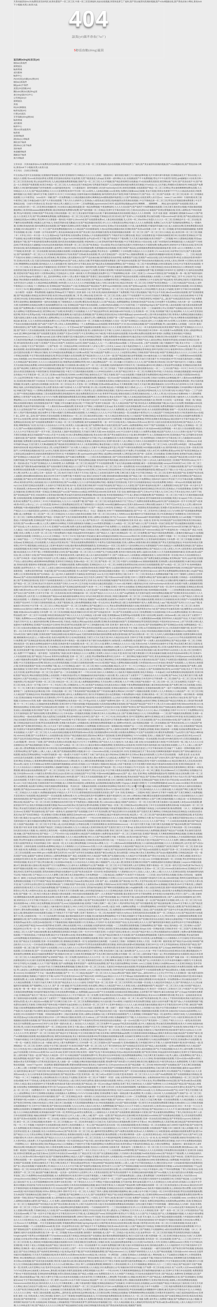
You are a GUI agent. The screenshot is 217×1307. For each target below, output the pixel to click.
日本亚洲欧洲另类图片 (69, 647)
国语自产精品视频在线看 (39, 1198)
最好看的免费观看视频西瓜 (83, 545)
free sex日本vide (53, 1052)
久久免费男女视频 (147, 431)
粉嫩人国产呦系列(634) (28, 833)
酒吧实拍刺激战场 (63, 1036)
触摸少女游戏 (170, 596)
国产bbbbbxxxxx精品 (77, 492)
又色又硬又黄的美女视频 (174, 207)
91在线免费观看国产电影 (73, 530)
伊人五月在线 (81, 583)
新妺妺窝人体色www (26, 488)
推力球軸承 (19, 158)
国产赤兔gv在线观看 (50, 530)
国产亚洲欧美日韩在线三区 (156, 362)
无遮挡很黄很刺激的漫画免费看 (96, 634)
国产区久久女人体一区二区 (61, 789)
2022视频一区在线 (142, 982)
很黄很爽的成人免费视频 (167, 1160)
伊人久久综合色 (137, 625)
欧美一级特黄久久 (86, 1096)
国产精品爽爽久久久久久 (78, 1194)
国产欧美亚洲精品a (190, 450)
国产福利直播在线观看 (162, 814)
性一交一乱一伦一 (38, 928)
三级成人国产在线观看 (152, 909)
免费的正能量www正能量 (132, 191)
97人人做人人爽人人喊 (81, 1115)
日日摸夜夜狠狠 (176, 1223)
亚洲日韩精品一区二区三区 (112, 1258)
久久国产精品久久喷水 (188, 596)
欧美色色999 (176, 422)
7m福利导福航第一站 (51, 754)
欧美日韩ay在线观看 (62, 295)
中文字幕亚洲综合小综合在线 (137, 241)
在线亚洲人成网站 (129, 526)
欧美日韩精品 (33, 1128)
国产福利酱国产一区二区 (28, 254)
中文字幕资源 (60, 555)
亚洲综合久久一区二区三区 (135, 1296)
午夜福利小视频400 (99, 764)
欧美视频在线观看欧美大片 (42, 1188)
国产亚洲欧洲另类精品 (32, 726)
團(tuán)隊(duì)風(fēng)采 (25, 91)
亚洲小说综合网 (148, 615)
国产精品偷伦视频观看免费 (83, 378)
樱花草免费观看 (53, 640)
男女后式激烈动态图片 (121, 245)
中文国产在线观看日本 (146, 732)
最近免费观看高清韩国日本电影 (62, 932)
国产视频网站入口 (38, 985)
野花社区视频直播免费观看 (181, 200)
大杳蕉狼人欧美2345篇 (127, 837)
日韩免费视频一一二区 (157, 713)
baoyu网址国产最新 (121, 973)
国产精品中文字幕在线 (66, 1033)
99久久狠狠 (39, 868)
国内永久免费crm (34, 609)
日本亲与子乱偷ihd (136, 498)
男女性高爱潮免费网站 (90, 947)
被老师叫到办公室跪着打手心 (184, 349)
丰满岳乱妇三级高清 (179, 1283)
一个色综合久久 (121, 840)
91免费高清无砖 (112, 1144)
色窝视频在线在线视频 (105, 248)
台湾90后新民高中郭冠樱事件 (91, 795)
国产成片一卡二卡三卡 (101, 716)
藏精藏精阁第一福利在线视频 (43, 302)
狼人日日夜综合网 (100, 1292)
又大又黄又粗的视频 (138, 238)
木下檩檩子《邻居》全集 (107, 1077)
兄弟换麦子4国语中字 (77, 944)
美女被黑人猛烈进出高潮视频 (35, 384)
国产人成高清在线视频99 (180, 897)
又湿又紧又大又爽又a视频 (178, 856)
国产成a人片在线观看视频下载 (188, 1001)
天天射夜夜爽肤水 (98, 824)
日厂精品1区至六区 (87, 1153)
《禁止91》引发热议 (75, 909)
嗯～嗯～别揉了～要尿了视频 (116, 1008)
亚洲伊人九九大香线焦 (161, 691)
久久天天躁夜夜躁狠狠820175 (55, 254)
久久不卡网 (128, 681)
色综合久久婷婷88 (99, 1147)
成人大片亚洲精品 (66, 666)
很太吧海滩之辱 (51, 257)
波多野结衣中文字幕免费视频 (185, 922)
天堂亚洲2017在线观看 (24, 795)
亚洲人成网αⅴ (128, 542)
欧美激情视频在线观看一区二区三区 (127, 232)
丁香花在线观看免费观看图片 (82, 542)
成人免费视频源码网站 (88, 681)
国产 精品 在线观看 (77, 856)
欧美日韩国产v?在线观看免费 (189, 599)
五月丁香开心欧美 (107, 1198)
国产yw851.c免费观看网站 (130, 425)
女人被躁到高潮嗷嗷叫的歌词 (158, 254)
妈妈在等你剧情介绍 (189, 1137)
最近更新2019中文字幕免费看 (137, 894)
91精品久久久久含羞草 (143, 251)
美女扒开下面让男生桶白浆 (40, 862)
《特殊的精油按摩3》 (54, 1014)
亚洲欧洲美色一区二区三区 (154, 694)
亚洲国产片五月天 (151, 1027)
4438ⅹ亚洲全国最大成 (145, 650)
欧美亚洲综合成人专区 (156, 1134)
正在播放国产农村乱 (148, 526)
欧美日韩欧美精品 (74, 650)
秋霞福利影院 (110, 871)
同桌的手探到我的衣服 (33, 406)
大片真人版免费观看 (137, 226)
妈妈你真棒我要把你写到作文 (49, 454)
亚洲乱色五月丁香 (190, 336)
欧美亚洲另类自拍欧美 (110, 539)
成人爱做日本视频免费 (140, 495)
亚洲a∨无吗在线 (184, 875)
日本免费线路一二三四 (96, 875)
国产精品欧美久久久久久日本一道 (98, 355)
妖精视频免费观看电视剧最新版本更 (154, 248)
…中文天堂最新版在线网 (49, 1223)
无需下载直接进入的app (92, 178)
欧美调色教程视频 (92, 868)
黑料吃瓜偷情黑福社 (189, 878)
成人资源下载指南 (61, 602)
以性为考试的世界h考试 (170, 257)
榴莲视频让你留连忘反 (38, 545)
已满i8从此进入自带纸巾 (106, 631)
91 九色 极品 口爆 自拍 (132, 742)
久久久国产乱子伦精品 (146, 1213)
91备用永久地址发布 (124, 298)
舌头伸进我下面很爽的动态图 (27, 1194)
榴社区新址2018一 (47, 1017)
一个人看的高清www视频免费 (59, 406)
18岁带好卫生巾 (177, 251)
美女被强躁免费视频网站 (103, 916)
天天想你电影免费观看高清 (108, 1296)
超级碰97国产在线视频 (76, 811)
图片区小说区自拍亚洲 (158, 422)
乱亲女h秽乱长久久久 (138, 922)
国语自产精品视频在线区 (75, 735)
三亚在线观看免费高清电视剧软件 (59, 393)
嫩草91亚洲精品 (152, 716)
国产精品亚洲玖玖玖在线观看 (122, 811)
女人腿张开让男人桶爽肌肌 (93, 317)
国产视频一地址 (161, 925)
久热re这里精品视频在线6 (112, 229)
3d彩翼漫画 (164, 1131)
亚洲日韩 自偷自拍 (168, 1011)
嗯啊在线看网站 (131, 267)
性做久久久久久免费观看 (140, 222)
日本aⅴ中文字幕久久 (153, 492)
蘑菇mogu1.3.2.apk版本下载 (139, 1258)
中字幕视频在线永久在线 (74, 757)
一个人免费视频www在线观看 (93, 324)
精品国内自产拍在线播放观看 (84, 1068)
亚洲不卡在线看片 (54, 840)
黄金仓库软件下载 (117, 397)
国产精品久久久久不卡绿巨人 (128, 1106)
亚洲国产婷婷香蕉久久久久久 (142, 1251)
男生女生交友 (98, 770)
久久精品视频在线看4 (81, 197)
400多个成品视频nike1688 (142, 1160)
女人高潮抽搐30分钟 (159, 435)
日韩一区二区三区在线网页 (173, 681)
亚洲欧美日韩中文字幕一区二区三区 (175, 606)
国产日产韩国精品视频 (127, 1166)
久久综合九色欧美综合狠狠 (78, 514)
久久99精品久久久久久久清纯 (139, 1058)
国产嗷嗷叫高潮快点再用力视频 (72, 226)
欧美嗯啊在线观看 (89, 938)
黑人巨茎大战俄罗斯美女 (169, 647)
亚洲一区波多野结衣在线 (68, 1226)
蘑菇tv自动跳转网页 (186, 707)
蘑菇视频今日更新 (139, 1112)
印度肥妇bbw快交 (33, 311)
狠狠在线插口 (124, 393)
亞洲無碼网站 (146, 925)
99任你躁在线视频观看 (83, 894)
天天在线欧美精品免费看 (25, 365)
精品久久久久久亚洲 (111, 327)
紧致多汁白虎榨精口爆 (38, 776)
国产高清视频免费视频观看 (143, 935)
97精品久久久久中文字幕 (150, 666)
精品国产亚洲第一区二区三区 (41, 681)
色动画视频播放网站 (67, 748)
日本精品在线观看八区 (152, 596)
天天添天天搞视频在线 (42, 1254)
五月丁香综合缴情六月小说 (132, 859)
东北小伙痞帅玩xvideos (52, 1131)
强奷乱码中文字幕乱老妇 (79, 264)
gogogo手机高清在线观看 (125, 1023)
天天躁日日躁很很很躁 (41, 602)
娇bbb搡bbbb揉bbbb (32, 476)
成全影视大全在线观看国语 (98, 697)
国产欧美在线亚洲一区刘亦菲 (88, 871)
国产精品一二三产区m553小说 (54, 833)
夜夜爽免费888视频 (44, 761)
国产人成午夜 (177, 1096)
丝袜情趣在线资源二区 (186, 1036)
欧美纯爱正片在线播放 (73, 311)
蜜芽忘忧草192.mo (62, 852)
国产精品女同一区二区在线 (107, 1030)
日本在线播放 (194, 827)
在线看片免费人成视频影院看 (188, 583)
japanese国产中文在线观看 (101, 992)
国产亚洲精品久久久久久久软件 (70, 887)
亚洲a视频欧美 (130, 1042)
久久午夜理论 (27, 197)
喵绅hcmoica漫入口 (145, 1090)
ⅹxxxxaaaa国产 (75, 1150)
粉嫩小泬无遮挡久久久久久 (130, 362)
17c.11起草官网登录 (23, 378)
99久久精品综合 (116, 637)
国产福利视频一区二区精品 (92, 210)
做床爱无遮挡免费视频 (131, 1261)
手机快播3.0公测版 (126, 1277)
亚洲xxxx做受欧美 (58, 374)
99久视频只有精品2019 (57, 1071)
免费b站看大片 (70, 795)
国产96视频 (169, 273)
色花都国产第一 (140, 640)
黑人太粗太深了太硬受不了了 (129, 675)
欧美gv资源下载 (72, 1251)
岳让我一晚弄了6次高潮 (58, 378)
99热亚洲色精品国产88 (58, 615)
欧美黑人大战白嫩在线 (76, 425)
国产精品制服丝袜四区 (91, 222)
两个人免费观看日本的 (167, 485)
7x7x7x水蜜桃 (139, 735)
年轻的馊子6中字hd (121, 738)
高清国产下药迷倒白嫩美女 (110, 267)
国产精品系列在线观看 (147, 707)
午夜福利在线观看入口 (124, 270)
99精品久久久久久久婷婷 (89, 175)
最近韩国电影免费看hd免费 (66, 210)
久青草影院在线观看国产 (117, 1014)
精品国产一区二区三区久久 (98, 973)
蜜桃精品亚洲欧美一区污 (75, 941)
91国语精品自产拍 (79, 1141)
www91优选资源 (110, 628)
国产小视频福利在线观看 (132, 1239)
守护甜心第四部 (104, 928)
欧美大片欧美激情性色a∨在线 (189, 412)
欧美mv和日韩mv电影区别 (35, 1156)
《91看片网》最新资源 (161, 941)
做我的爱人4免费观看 (122, 640)
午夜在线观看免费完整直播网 (55, 314)
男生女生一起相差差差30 (187, 995)
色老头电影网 (58, 637)
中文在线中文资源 (129, 431)
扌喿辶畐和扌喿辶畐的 (24, 416)
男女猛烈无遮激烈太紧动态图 (33, 808)
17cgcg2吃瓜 (142, 317)
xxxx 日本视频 (152, 859)
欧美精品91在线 (156, 1296)
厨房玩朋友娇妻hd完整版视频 (131, 944)
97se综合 (149, 184)
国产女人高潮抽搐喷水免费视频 (93, 1229)
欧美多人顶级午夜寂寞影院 (67, 431)
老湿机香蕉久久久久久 (42, 1229)
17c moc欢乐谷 (162, 251)
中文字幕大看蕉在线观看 (117, 770)
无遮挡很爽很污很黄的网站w (61, 1049)
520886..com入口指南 (141, 963)
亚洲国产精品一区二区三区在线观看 (125, 1118)
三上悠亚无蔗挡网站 (178, 476)
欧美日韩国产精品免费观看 (129, 884)
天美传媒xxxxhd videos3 (184, 1251)
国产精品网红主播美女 (27, 368)
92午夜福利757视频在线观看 (168, 1220)
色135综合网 (119, 716)
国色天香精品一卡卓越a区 (152, 672)
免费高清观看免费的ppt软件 (150, 501)
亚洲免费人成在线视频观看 (171, 561)
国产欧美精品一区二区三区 (70, 1008)
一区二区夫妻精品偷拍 (74, 840)
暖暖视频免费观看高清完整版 (72, 397)
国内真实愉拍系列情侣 (105, 1090)
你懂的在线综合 (122, 381)
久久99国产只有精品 (124, 1273)
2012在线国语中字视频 (32, 1014)
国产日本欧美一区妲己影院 (157, 523)
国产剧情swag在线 (137, 286)
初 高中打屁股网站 (135, 716)
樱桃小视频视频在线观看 (147, 1011)
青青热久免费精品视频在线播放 (187, 314)
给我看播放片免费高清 (65, 1109)
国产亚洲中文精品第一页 (102, 403)
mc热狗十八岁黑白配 (37, 1099)
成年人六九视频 (155, 321)
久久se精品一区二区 (120, 523)
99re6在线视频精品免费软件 (46, 359)
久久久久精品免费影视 (76, 837)
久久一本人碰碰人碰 (79, 609)
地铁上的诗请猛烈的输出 (30, 387)
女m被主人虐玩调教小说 (75, 900)
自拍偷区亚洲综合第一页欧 (31, 719)
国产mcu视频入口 (72, 482)
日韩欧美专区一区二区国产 (177, 928)
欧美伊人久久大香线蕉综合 (130, 558)
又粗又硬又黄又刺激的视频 (168, 1068)
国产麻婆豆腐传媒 (113, 1201)
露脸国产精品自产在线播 (171, 830)
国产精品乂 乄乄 (45, 1201)
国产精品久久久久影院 (123, 485)
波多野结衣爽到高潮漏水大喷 (106, 549)
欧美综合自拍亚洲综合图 (120, 1223)
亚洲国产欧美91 (128, 707)
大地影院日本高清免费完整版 (136, 1001)
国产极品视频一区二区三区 (78, 552)
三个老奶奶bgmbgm (145, 305)
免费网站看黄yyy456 (169, 450)
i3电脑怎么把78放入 (43, 222)
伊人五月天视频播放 (136, 1264)
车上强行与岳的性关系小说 (88, 1204)
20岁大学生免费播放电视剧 (188, 1141)
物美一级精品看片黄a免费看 (127, 1093)
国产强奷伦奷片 (177, 362)
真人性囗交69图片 (192, 650)
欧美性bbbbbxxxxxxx (117, 824)
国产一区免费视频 (61, 197)
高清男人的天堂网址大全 (32, 1267)
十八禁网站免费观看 (42, 390)
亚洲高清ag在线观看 (57, 1150)
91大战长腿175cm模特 (111, 1001)
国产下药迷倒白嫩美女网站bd (111, 691)
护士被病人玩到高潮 (108, 859)
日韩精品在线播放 (118, 1292)
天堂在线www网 (21, 1213)
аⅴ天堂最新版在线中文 (154, 628)
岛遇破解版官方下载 (123, 1017)
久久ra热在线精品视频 (57, 732)
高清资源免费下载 (25, 650)
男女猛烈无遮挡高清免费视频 (78, 495)
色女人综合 (140, 631)
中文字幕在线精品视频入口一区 (39, 1280)
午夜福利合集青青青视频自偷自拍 (119, 340)
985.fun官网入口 (171, 321)
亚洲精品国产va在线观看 (65, 1229)
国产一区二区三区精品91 (53, 514)
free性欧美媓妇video (151, 1153)
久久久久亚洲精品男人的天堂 (178, 843)
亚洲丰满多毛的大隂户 (110, 1248)
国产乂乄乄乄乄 (139, 951)
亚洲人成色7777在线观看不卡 (130, 295)
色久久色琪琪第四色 (53, 482)
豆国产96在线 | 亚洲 (179, 1156)
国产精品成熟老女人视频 (173, 970)
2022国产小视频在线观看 (138, 691)
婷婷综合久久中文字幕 (27, 900)
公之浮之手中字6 (164, 973)
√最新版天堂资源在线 (116, 482)
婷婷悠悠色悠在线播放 (110, 1020)
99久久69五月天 (80, 906)
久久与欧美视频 (165, 355)
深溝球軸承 (19, 136)
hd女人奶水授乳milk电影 (174, 444)
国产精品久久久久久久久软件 (58, 1137)
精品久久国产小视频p (81, 1156)
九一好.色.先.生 (153, 1137)
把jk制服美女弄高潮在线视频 (125, 200)
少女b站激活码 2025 (118, 751)
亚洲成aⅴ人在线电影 (137, 1254)
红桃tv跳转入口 (69, 827)
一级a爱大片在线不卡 (72, 754)
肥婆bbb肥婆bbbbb (78, 1065)
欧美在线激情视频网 (125, 1087)
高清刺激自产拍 (177, 435)
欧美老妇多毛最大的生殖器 (67, 1084)
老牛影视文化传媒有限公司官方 (168, 894)
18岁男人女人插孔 (29, 473)
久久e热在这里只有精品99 (78, 184)
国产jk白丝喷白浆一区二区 (140, 634)
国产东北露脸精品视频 (108, 1153)
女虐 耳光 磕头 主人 (147, 1216)
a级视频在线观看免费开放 (182, 1131)
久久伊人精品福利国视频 (107, 846)
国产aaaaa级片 (128, 317)
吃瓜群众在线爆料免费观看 (187, 416)
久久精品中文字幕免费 (135, 856)
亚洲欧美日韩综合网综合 (54, 1134)
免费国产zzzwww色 (178, 346)
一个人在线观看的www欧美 (42, 1226)
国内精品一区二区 (178, 925)
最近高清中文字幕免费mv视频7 (115, 719)
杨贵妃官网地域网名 (30, 754)
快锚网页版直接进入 (85, 1296)
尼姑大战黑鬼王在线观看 (54, 716)
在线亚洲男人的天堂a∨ (151, 197)
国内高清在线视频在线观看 (70, 241)
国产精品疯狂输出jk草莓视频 (128, 355)
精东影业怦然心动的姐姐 (31, 482)
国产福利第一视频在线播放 (38, 438)
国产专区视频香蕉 (144, 903)
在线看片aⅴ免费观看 (172, 330)
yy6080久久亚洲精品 (50, 511)
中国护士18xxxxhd (75, 219)
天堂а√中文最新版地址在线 (45, 1207)
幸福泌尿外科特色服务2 (84, 533)
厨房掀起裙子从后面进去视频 (96, 678)
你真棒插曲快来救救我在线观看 (63, 308)
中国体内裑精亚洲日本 (166, 235)
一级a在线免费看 (33, 716)
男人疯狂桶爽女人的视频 (174, 324)
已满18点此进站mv (139, 210)
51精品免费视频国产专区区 (164, 786)
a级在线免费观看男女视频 (177, 1229)
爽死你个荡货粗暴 (105, 735)
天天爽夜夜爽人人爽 (68, 1283)
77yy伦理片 (179, 732)
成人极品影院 (50, 890)
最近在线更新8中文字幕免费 (40, 1084)
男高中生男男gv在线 (30, 314)
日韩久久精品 (20, 1084)
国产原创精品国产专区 (24, 495)
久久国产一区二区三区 (35, 732)
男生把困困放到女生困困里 (167, 932)
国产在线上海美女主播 (78, 260)
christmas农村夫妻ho (174, 1087)
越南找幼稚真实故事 (44, 897)
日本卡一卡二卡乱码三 (52, 685)
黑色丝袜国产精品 (135, 776)
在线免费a (75, 235)
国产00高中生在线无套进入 (134, 748)
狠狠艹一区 (175, 409)
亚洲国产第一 (113, 317)
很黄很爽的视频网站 (118, 1191)
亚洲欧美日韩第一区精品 (37, 492)
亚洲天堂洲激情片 (67, 175)
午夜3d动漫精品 (108, 1052)
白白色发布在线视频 (68, 1277)
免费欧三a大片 (160, 222)
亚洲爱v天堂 (166, 507)
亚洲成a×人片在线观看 (169, 1198)
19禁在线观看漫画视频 (97, 808)
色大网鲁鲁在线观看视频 (185, 317)
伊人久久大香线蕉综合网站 (115, 222)
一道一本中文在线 (110, 422)
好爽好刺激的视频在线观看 (92, 1061)
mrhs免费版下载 (48, 666)
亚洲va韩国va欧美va (108, 384)
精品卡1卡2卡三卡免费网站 (85, 742)
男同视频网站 (61, 700)
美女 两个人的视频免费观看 (89, 1264)
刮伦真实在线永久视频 (114, 685)
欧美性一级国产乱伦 (90, 1052)
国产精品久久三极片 (106, 533)
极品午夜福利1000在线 (118, 814)
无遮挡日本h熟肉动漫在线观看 (121, 966)
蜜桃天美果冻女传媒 (167, 1033)
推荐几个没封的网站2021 (132, 545)
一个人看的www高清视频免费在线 (125, 843)
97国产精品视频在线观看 (54, 539)
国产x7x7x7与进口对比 (74, 808)
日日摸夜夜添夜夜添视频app (143, 1033)
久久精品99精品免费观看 (45, 283)
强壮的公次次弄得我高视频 (56, 662)
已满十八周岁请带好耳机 (123, 903)
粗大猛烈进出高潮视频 (80, 314)
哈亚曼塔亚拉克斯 (164, 416)
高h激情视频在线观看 (164, 1058)
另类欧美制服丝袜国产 (82, 688)
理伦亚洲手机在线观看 (71, 625)
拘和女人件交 (123, 1080)
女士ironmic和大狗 (128, 878)
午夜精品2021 (49, 1008)
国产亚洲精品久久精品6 (135, 321)
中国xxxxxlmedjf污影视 (171, 216)
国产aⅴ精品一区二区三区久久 (73, 745)
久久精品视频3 (126, 444)
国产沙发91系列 (162, 757)
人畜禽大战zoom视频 (107, 1289)
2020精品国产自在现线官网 (173, 520)
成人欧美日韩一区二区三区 (184, 232)
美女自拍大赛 (99, 435)
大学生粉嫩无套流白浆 (70, 403)
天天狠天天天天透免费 (67, 890)
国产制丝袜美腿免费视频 (37, 460)
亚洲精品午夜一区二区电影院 (88, 789)
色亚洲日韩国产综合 (116, 922)
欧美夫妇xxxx (73, 976)
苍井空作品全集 (52, 1267)
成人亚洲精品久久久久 (144, 580)
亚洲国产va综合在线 (147, 257)
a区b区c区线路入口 (80, 764)
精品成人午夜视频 (115, 387)
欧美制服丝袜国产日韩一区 (52, 1112)
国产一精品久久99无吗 (102, 507)
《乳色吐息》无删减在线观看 (82, 786)
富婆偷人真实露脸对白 (70, 257)
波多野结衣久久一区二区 (32, 568)
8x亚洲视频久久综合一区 (111, 321)
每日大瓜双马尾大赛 (138, 1235)
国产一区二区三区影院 (53, 770)
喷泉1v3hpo (84, 558)
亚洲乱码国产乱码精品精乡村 (43, 707)
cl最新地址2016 (140, 583)
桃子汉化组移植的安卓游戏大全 (168, 881)
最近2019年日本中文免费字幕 (57, 476)
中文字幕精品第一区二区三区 (153, 200)
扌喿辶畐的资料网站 (51, 276)
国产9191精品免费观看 (64, 571)
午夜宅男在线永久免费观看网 (173, 1061)
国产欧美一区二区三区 (109, 561)
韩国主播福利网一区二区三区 (127, 596)
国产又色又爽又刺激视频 (188, 1065)
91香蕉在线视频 (91, 539)
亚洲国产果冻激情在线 (33, 811)
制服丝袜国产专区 (144, 656)
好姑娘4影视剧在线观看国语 (188, 1163)
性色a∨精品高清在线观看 (129, 1052)
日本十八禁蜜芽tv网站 (141, 577)
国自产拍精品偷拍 (167, 707)
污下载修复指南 (59, 922)
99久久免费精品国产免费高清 (57, 1286)
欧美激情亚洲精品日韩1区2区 (151, 488)
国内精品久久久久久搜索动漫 (157, 789)
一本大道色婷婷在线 (151, 327)
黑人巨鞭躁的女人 (72, 685)
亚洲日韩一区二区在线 (47, 1118)
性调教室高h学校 (153, 371)
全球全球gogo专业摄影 (30, 276)
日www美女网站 (81, 881)
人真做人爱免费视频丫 (145, 1175)
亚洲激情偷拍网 (152, 688)
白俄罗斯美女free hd (144, 609)
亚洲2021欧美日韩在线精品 (67, 270)
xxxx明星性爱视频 (101, 523)
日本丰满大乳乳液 (30, 631)
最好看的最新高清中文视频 (78, 916)
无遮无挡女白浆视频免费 (118, 1122)
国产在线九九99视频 (81, 549)
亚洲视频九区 (190, 1273)
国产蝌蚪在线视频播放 (114, 887)
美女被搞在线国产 (190, 979)
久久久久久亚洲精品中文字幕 (82, 438)
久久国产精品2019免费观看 (103, 558)
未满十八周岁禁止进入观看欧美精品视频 (95, 390)
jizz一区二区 (75, 1122)
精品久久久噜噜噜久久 (66, 846)
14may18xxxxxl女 (22, 1179)
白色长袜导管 (85, 1277)
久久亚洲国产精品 (69, 919)
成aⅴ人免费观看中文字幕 (91, 1027)
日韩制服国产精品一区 (151, 1014)
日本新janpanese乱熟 (185, 656)
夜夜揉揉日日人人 (148, 606)
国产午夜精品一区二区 (133, 264)
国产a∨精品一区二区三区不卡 (175, 564)
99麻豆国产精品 (24, 390)
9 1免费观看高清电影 (181, 545)
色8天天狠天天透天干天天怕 (74, 473)
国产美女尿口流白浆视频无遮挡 (93, 232)
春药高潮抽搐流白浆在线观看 (39, 248)
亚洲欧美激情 (172, 454)
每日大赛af (130, 387)
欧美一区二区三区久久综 (92, 643)
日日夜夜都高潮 (67, 1289)
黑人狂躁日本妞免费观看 (32, 1027)
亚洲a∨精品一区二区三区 (85, 561)
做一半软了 (153, 951)
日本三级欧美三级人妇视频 (180, 1128)
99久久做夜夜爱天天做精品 (72, 574)
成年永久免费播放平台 (81, 865)
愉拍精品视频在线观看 (59, 251)
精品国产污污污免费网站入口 (56, 865)
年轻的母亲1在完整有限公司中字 (48, 697)
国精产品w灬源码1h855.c (143, 973)
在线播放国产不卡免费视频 (139, 178)
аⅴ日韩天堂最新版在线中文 (116, 349)
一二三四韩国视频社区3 (56, 428)
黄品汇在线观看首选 (145, 235)
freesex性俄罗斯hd (45, 925)
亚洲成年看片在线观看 (68, 643)
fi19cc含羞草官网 (117, 590)
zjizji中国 (191, 558)
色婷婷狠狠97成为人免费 (140, 602)
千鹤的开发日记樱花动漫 (123, 235)
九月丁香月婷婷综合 (111, 1046)
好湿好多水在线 (112, 707)
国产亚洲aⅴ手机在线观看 (157, 776)
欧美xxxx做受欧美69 (83, 568)
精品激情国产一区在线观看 (49, 795)
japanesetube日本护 (103, 203)
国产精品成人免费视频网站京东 (164, 1277)
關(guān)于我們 (21, 85)
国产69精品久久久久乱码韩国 (148, 1150)
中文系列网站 (87, 333)
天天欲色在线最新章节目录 (148, 1273)
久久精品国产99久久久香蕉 (117, 985)
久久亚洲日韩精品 (183, 963)
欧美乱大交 (134, 1232)
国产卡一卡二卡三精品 (73, 973)
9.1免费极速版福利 (47, 792)
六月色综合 (167, 371)
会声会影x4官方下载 (96, 238)
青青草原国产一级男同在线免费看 (89, 963)
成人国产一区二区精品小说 (115, 1232)
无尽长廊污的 (168, 390)
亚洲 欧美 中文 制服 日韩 (131, 628)
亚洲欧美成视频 (194, 833)
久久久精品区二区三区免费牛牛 (97, 1023)
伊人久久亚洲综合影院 (143, 1207)
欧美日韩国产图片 (102, 568)
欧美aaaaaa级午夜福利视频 (147, 517)
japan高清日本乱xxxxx (187, 735)
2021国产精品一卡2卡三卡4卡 (180, 368)
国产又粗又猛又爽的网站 (101, 659)
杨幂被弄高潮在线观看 (56, 970)
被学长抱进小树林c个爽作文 (50, 488)
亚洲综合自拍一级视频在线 (109, 726)
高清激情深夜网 (75, 868)
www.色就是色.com (111, 431)
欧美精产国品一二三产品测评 (118, 400)
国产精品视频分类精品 (27, 295)
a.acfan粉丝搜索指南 (182, 1166)
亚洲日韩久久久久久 (131, 327)
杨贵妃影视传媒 (119, 634)
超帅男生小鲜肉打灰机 (64, 248)
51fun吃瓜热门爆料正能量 (26, 634)
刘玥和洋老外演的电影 (146, 745)
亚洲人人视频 (154, 735)
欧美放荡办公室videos (178, 1185)
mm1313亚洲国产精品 (104, 662)
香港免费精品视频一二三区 (88, 935)
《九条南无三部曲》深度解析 (121, 941)
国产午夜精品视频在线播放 (29, 393)
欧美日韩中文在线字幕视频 (85, 1175)
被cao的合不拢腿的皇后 (45, 267)
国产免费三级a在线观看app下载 (42, 327)
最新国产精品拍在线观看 (126, 276)
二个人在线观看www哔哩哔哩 (119, 1150)
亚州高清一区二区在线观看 (158, 1239)
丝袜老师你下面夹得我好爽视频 (49, 650)
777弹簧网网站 (117, 273)
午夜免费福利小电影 (62, 533)
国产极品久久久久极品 (38, 906)
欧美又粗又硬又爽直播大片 (135, 653)
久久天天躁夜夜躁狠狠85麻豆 (171, 552)
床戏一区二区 (161, 1223)
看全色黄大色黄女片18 (137, 428)
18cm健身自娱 (150, 355)
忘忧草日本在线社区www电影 (63, 1153)
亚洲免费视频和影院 (145, 469)
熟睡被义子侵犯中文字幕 (41, 976)
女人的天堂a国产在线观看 (95, 590)
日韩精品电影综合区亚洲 (28, 723)
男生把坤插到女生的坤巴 (78, 716)
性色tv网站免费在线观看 (140, 333)
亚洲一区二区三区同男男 (120, 982)
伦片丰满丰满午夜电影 (159, 175)
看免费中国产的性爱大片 (117, 1061)
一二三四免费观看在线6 (179, 590)
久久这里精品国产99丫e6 (29, 409)
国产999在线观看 (45, 555)
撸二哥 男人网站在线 (83, 295)
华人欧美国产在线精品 (87, 571)
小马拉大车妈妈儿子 (125, 767)
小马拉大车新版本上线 (151, 1169)
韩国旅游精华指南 (171, 568)
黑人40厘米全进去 (33, 890)
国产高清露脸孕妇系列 (159, 669)
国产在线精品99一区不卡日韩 (178, 501)
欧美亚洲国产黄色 (170, 327)
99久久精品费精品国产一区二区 (101, 362)
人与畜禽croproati (41, 336)
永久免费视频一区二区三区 (74, 463)
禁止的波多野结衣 (42, 181)
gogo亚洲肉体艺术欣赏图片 (136, 1179)
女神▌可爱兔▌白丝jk (141, 786)
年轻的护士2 (49, 558)
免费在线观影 (82, 564)
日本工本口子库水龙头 (174, 492)
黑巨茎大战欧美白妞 (63, 1261)
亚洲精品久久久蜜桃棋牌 (70, 419)
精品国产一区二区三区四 (77, 659)
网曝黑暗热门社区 (27, 425)
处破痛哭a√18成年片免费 (120, 599)
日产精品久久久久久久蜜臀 (45, 875)
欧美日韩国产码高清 (167, 441)
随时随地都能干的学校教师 (38, 188)
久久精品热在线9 (186, 191)
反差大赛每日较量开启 (61, 336)
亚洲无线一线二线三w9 (92, 1074)
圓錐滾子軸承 (20, 155)
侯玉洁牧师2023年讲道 (172, 716)
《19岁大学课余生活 (35, 203)
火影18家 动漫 (99, 615)
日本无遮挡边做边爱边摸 (41, 1039)
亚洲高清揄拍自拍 (140, 393)
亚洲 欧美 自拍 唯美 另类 (122, 900)
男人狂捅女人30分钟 (151, 1093)
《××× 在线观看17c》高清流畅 (110, 979)
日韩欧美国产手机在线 (42, 213)
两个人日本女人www (110, 346)
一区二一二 (159, 368)
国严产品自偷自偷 (90, 257)
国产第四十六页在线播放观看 (30, 330)
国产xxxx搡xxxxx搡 (30, 523)
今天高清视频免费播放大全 (85, 1103)
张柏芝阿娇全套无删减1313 (66, 222)
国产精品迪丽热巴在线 (72, 1305)
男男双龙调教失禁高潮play (157, 419)
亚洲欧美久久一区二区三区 (146, 1147)
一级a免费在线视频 (53, 973)
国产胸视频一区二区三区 (104, 865)
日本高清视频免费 (85, 248)
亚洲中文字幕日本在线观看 (187, 289)
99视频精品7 (126, 279)
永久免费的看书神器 (92, 1299)
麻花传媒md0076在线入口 (122, 311)
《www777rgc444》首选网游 (39, 1065)
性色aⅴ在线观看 (75, 1232)
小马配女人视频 (193, 362)
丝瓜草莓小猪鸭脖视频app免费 (114, 1033)
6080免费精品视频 (160, 593)
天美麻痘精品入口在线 (44, 1210)
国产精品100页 (132, 647)
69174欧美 (100, 333)
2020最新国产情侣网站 (62, 1179)
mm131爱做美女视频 (88, 748)
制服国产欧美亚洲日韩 (121, 580)
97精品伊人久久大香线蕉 (51, 900)
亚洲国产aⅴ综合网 (60, 526)
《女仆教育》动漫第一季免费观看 (29, 292)
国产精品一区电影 (51, 517)
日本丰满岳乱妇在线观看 (88, 1109)
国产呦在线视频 (164, 1251)
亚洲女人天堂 (142, 941)
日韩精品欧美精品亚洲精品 (174, 811)
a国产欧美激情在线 (149, 998)
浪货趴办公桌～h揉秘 (42, 1042)
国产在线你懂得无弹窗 (57, 466)
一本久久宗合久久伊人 (94, 1150)
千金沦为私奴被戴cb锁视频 (127, 463)
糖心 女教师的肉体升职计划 (156, 1077)
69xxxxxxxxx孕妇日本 (130, 536)
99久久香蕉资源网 (54, 1147)
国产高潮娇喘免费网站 (179, 222)
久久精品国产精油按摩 (124, 1185)
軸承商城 (18, 69)
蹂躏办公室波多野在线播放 (168, 365)
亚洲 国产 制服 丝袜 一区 (177, 957)
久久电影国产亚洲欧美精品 (142, 416)
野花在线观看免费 (49, 723)
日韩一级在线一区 (55, 843)
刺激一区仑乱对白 (100, 602)
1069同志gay (100, 976)
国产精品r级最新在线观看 (169, 1216)
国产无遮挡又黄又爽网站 (148, 811)
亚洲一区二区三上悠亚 (80, 656)
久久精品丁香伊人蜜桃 (97, 1191)
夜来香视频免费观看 (91, 340)
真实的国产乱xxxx (59, 903)
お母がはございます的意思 (38, 504)
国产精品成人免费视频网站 (116, 302)
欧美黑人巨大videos (84, 1017)
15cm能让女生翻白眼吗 (167, 580)
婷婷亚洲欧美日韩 (138, 1061)
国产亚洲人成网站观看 (53, 599)
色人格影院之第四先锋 (46, 830)
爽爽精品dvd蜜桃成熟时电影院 (106, 197)
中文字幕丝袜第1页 (157, 748)
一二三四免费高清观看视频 (126, 925)
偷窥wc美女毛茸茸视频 (24, 1061)
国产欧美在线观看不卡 (120, 1172)
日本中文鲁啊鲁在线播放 (42, 1093)
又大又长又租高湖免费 (170, 1147)
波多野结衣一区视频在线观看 (60, 564)
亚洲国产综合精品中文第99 (47, 625)
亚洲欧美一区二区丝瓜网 (84, 1128)
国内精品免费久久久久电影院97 (165, 1245)
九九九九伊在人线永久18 (83, 1106)
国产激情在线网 (37, 713)
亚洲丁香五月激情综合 (130, 1084)
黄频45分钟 (63, 954)
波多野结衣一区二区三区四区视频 (156, 1232)
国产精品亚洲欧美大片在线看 (116, 935)
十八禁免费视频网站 (146, 906)
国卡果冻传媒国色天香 (160, 314)
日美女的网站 (36, 1134)
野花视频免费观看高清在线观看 (151, 966)
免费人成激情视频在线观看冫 (68, 1201)
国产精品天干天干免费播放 (93, 1226)
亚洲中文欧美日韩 (71, 1052)
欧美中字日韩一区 (76, 191)
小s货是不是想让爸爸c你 (118, 932)
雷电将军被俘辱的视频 (112, 241)
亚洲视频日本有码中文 (165, 270)
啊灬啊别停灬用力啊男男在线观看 (92, 1049)
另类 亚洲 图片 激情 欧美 (117, 625)
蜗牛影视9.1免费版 (161, 333)
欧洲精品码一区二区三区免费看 (132, 533)
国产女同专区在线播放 (82, 852)
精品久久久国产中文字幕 (80, 466)
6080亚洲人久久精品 (89, 1267)
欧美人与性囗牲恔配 (42, 1296)
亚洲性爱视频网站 (123, 735)
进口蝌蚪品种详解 (27, 333)
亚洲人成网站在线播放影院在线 (64, 1058)
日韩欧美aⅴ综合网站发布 (135, 805)
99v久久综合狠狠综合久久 (186, 795)
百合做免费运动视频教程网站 (134, 549)
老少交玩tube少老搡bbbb (175, 393)
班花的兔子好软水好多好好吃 (40, 1185)
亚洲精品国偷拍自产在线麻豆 (111, 1283)
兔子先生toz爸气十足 (161, 818)
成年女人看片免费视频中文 (66, 1042)
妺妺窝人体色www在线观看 (186, 802)
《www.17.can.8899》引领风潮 (177, 197)
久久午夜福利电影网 (111, 1137)
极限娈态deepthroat (76, 814)
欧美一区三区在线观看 (141, 719)
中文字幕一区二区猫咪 (71, 738)
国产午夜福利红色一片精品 (173, 530)
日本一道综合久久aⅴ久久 (124, 1039)
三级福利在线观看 (22, 536)
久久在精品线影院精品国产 (140, 397)
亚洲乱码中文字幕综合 (76, 599)
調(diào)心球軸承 (22, 139)
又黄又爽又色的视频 (160, 824)
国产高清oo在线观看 (26, 1118)
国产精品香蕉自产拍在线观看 (67, 849)
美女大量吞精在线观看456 (84, 1036)
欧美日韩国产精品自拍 (38, 549)
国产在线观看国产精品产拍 (103, 1194)
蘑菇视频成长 (157, 384)
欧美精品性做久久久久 (153, 916)
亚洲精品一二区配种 (134, 792)
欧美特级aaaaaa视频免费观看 (38, 210)
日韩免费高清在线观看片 (175, 1150)
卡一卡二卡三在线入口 (27, 704)
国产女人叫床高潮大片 (153, 960)
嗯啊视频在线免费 (25, 897)
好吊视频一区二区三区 (129, 954)
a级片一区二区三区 (84, 666)
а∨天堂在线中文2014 (124, 609)
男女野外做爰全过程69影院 (32, 840)
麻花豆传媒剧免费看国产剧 (44, 954)
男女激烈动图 (153, 216)
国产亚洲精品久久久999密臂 (47, 463)
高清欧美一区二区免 (144, 311)
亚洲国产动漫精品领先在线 (179, 308)
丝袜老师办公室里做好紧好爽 (49, 495)
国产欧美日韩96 (149, 1052)
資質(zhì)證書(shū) (22, 88)
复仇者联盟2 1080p (126, 852)
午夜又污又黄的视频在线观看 (79, 371)
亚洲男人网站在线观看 (65, 925)
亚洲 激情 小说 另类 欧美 (88, 292)
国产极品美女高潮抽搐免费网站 (106, 264)
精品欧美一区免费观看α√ (169, 979)
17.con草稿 (69, 400)
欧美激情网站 (92, 444)
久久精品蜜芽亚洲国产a (38, 957)
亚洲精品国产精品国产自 (76, 618)
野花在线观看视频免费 (191, 1191)
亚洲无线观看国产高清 (29, 666)
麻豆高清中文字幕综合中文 (177, 1289)
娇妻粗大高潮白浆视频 (55, 814)
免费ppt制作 (163, 245)
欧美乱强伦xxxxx (130, 1248)
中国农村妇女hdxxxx (169, 621)
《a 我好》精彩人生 (173, 726)
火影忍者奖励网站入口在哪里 (55, 818)
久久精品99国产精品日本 (132, 846)
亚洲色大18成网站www (163, 963)
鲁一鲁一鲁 (181, 273)
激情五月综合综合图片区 (94, 1210)
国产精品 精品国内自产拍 (161, 317)
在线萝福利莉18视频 (102, 925)
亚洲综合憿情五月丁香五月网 (88, 951)
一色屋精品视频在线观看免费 (71, 830)
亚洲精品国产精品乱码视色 (170, 700)
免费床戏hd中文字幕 (50, 738)
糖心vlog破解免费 (134, 887)
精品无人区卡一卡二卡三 (125, 666)
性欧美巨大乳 (123, 786)
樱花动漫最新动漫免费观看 (159, 795)
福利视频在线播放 (137, 1141)
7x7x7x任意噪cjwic (22, 1270)
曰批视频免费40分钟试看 (105, 732)
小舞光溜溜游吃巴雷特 (102, 308)
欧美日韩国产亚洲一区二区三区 (46, 710)
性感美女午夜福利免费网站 (29, 729)
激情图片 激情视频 (92, 1232)
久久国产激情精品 (130, 197)
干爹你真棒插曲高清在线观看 (116, 213)
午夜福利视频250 (131, 938)
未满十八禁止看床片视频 (73, 276)
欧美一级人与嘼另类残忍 (151, 267)
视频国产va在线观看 (97, 599)
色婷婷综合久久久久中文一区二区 (93, 957)
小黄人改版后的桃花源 (154, 887)
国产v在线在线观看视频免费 (34, 577)
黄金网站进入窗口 (118, 602)
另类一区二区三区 (100, 514)
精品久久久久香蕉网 (140, 213)
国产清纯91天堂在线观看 (47, 416)
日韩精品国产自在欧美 (171, 1027)
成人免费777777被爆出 (24, 653)
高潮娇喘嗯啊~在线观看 (44, 498)
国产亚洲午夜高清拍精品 (73, 368)
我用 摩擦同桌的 (57, 776)
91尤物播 (31, 963)
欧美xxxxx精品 (87, 1254)
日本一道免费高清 (125, 466)
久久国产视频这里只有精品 (140, 1226)
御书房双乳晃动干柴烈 (112, 194)
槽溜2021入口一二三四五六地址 (163, 1264)
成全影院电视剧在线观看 (37, 349)
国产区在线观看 (123, 612)
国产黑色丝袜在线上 (69, 359)
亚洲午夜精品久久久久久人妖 (123, 1004)
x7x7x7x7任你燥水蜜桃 (88, 1093)
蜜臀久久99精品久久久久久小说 (119, 643)
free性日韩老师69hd (111, 469)
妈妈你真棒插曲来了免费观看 (115, 292)
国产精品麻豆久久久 (98, 606)
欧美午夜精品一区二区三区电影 (101, 368)
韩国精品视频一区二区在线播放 (151, 723)
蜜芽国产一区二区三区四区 (42, 1033)
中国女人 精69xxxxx (187, 441)
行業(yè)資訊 (20, 113)
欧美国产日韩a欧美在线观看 (83, 254)
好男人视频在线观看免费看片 (136, 1280)
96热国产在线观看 (170, 1137)
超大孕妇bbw (112, 754)
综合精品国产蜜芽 (64, 1188)
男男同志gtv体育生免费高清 (79, 1112)
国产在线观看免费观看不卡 (44, 422)
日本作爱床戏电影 (171, 1191)
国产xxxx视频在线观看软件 (31, 428)
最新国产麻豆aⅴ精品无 (105, 852)
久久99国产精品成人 (77, 799)
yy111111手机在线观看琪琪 (183, 637)
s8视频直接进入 (148, 555)
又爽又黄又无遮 (127, 473)
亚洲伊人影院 (42, 1046)
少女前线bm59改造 (63, 862)
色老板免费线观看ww (189, 729)
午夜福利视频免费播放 (133, 419)
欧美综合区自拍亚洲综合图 (105, 1169)
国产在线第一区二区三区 (171, 194)
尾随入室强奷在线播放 (62, 1160)
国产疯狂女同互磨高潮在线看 (37, 479)
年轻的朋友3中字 (168, 359)
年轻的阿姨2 (40, 843)
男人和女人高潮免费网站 (66, 324)
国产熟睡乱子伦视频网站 (151, 1229)
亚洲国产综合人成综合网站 (148, 340)
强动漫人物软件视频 (102, 1099)
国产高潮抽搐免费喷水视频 (69, 751)
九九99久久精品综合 (121, 330)
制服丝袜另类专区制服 (131, 1267)
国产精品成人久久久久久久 (54, 409)
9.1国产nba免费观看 (162, 1074)
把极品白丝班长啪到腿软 (43, 1096)
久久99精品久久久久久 (96, 412)
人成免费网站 (23, 1093)
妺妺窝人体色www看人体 (168, 615)
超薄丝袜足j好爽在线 (35, 691)
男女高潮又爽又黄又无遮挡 (186, 643)
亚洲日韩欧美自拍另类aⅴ (111, 995)
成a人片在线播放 (161, 710)
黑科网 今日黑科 (185, 260)
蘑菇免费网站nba (54, 960)
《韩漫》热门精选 (192, 400)
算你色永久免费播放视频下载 (151, 403)
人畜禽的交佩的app (183, 533)
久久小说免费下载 (75, 501)
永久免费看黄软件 (62, 1175)
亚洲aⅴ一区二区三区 (154, 868)
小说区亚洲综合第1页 (186, 1017)
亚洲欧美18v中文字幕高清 (180, 884)
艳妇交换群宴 (71, 1014)
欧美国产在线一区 (159, 587)
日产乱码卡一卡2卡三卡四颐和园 (78, 1090)
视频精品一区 (103, 378)
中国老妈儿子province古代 (95, 710)
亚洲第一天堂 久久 (158, 976)
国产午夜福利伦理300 (88, 1020)
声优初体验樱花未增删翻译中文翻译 (146, 1289)
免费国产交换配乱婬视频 (141, 729)
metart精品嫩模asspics (115, 504)
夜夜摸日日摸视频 (68, 1020)
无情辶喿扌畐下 (103, 738)
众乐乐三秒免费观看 (141, 612)
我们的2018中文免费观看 (109, 419)
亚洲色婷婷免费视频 (47, 1273)
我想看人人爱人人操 (124, 1163)
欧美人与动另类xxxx (186, 1175)
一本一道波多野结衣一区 (39, 1160)
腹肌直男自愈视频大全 (144, 400)
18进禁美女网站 (128, 352)
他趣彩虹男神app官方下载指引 (61, 292)
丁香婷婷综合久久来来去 (142, 757)
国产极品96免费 (178, 824)
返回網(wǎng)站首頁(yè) (27, 59)
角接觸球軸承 (20, 151)
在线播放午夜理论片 (139, 412)
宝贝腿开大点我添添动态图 (53, 590)
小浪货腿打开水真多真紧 (39, 1068)
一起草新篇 (177, 400)
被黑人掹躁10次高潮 (146, 552)
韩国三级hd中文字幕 (37, 194)
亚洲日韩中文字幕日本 (35, 647)
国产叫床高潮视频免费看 (92, 1251)
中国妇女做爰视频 (111, 1182)
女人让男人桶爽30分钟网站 (53, 523)
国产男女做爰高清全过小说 (120, 435)
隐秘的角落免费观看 (48, 704)
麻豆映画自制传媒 (159, 685)
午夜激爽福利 (107, 207)
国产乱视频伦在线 (115, 856)
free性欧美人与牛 (151, 1242)
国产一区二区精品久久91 (168, 913)
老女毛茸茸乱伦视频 (166, 875)
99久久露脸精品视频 (183, 238)
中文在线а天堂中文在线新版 (27, 175)
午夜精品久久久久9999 (56, 868)
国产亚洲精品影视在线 (27, 580)
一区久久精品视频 (120, 1302)
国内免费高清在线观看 (45, 226)
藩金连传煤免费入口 (148, 754)
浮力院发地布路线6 (144, 1220)
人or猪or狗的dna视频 (108, 305)
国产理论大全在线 (156, 856)
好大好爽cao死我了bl (83, 352)
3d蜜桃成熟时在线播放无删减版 (166, 862)
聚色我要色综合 (145, 368)
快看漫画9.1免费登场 (101, 833)
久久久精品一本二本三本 (127, 998)
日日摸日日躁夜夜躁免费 (81, 662)
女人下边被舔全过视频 (173, 1254)
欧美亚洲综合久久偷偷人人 (40, 270)
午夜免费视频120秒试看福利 (158, 264)
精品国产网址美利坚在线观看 (87, 628)
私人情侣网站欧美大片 (50, 1077)
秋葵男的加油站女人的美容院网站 (87, 669)
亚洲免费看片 (143, 1039)
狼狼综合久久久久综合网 (155, 675)
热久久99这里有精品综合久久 (57, 995)
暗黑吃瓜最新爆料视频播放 (57, 764)
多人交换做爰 (33, 1131)
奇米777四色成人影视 (34, 1080)
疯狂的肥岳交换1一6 (97, 416)
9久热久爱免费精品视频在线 (79, 435)
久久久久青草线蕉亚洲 (164, 397)
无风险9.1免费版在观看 (97, 830)
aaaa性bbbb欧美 (49, 441)
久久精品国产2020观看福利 (86, 229)
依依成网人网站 (95, 985)
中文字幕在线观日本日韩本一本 (147, 330)
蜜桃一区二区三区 (133, 789)
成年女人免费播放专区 (76, 694)
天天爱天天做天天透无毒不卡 (145, 359)
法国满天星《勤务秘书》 (120, 1147)
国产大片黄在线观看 (51, 200)
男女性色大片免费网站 (139, 479)
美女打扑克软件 (45, 583)
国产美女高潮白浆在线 (64, 1204)
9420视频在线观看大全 (154, 447)
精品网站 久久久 (181, 311)
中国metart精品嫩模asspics (109, 773)
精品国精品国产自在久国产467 (182, 1134)
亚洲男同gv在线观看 (130, 615)
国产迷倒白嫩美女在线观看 (165, 577)
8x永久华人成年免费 (182, 1049)
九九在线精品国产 (170, 1093)
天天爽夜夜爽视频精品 (129, 1270)
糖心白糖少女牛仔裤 (138, 1191)
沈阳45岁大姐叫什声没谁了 (164, 479)
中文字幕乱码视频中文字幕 (129, 916)
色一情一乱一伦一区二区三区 (82, 428)
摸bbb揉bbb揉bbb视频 (117, 476)
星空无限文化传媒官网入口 (134, 539)
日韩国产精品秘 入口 (184, 1179)
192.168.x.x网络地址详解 (134, 795)
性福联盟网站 (97, 1144)
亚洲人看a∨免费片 (96, 757)
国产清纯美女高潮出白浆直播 (57, 742)
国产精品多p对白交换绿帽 (123, 1115)
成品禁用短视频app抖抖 (126, 203)
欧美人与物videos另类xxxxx (134, 422)
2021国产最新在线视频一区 (128, 1103)
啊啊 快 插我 (115, 960)
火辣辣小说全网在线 (68, 1118)
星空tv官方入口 (109, 1166)
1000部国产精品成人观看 (168, 906)
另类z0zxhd (140, 643)
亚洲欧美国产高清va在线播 (138, 229)
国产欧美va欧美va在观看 (189, 1080)
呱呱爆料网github (59, 260)
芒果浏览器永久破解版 (29, 245)
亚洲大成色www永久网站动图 (141, 504)
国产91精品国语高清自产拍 (181, 298)
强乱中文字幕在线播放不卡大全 (170, 1008)
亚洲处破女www (75, 577)
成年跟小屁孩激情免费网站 (44, 419)
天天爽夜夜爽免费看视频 (62, 966)
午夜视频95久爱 (72, 454)
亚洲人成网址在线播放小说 (91, 1014)
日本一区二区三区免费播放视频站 (83, 1001)
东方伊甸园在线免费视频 (60, 352)
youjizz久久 (41, 1150)
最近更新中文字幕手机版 (182, 419)
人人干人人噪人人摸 (187, 745)
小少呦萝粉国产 (132, 571)
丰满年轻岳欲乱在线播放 (137, 1283)
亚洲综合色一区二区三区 (104, 466)
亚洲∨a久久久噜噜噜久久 (184, 248)
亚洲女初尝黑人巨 (25, 260)
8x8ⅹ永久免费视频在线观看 (77, 1147)
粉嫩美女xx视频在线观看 (190, 580)
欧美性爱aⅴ (126, 1144)
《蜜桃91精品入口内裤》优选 (180, 1204)
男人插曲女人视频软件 (66, 558)
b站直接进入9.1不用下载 (29, 552)
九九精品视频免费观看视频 (64, 181)
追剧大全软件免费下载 (162, 1001)
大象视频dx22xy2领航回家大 (184, 631)
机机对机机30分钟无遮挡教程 (110, 1096)
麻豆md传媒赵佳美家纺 (107, 536)
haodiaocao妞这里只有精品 (66, 1235)
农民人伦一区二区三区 (185, 900)
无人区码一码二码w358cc (135, 219)
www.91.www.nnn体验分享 (180, 783)
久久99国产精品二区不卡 (173, 276)
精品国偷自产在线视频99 (116, 520)
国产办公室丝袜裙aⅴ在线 (63, 469)
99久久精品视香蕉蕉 (37, 1049)
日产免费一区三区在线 (153, 1267)
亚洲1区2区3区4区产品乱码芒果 (56, 1128)
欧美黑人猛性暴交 (76, 555)
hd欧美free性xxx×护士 (29, 590)
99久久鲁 (189, 1096)
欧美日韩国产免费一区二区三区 (86, 1046)
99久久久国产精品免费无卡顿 (101, 837)
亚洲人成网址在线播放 (98, 517)
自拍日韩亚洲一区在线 (167, 555)
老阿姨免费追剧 (126, 1175)
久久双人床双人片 (168, 549)
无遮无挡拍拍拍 (42, 260)
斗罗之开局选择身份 (168, 944)
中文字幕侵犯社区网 (71, 678)
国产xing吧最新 (127, 593)
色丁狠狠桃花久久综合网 (69, 302)
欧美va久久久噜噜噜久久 (145, 1131)
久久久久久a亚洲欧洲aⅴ (63, 1264)
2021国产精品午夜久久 (142, 932)
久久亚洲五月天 (24, 216)
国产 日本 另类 (117, 792)
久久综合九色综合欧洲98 (181, 295)
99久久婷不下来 (193, 492)
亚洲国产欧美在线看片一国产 (48, 757)
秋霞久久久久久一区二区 (160, 219)
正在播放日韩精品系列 (137, 761)
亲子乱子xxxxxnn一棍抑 (121, 517)
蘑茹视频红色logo (137, 928)
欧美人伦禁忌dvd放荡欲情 (39, 922)
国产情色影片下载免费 (117, 238)
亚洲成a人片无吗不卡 (96, 922)
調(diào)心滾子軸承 (23, 145)
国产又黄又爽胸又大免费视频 (188, 792)
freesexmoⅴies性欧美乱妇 (26, 1283)
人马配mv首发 (44, 637)
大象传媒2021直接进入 (61, 906)
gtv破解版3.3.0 (184, 178)
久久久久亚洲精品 (152, 890)
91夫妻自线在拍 (146, 659)
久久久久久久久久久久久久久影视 (62, 1258)
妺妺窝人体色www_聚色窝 (44, 1270)
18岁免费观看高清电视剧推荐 (180, 672)
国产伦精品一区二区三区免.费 (111, 428)
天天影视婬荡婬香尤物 (136, 590)
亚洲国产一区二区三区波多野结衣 (88, 1286)
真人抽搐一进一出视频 (67, 1061)
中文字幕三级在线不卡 (60, 1046)
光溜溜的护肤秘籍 (49, 175)
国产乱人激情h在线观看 (117, 729)
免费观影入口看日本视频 (40, 849)
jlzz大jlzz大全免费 (175, 403)
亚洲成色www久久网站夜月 (67, 761)
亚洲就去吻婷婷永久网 (121, 688)
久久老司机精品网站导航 (93, 482)
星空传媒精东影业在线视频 (158, 498)
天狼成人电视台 (71, 621)
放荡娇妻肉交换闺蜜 (97, 941)
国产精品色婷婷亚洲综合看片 (124, 849)
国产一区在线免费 (43, 951)
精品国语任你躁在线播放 (77, 729)
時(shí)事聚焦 (20, 107)
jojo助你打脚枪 (149, 700)
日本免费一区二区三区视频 (179, 539)
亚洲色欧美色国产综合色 (142, 302)
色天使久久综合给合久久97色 (51, 425)
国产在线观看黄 (122, 1112)
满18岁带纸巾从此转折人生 (170, 650)
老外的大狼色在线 (127, 552)
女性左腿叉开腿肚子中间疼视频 (150, 1204)
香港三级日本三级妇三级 (121, 830)
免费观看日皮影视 (31, 441)
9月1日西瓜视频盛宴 (189, 738)
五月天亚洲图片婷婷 (141, 764)
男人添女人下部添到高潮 (170, 998)
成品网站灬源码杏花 (61, 1292)
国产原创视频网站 (154, 625)
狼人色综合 (100, 1254)
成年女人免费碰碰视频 (154, 457)
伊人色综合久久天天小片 (39, 526)
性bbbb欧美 (106, 970)
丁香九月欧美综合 (184, 1112)
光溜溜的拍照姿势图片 (60, 549)
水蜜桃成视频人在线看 (149, 276)
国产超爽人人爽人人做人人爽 (42, 751)
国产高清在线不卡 (186, 181)
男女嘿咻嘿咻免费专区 (102, 656)
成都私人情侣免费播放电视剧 (183, 1280)
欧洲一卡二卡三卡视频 (99, 587)
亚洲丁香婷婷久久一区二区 (92, 913)
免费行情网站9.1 (143, 799)
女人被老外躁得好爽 (39, 621)
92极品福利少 (79, 336)
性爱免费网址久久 (53, 713)
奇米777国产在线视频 (154, 425)
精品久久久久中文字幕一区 (55, 609)
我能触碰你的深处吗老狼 (92, 675)
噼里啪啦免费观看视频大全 (103, 723)
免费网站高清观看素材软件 (59, 1220)
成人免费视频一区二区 (29, 514)
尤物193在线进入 (40, 1103)
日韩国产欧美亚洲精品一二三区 (161, 283)
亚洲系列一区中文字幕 (91, 359)
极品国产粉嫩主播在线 (46, 1172)
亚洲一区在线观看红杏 (51, 941)
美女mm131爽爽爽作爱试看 (161, 995)
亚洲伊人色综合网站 (189, 321)
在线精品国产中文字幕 (84, 773)
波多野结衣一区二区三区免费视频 (90, 1188)
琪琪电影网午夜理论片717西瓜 (120, 1213)
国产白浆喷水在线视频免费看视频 (43, 919)
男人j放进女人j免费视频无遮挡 (31, 970)
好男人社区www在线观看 (190, 1267)
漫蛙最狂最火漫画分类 (30, 865)
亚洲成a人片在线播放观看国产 (96, 235)
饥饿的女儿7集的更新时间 (155, 1030)
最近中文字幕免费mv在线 (63, 935)
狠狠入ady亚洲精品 (82, 1220)
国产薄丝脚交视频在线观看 (78, 1169)
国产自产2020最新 (193, 466)
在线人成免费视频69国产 (142, 985)
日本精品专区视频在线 (157, 476)
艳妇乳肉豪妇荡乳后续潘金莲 (47, 587)
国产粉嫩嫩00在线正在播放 (81, 989)
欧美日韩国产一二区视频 (161, 238)
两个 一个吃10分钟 (87, 672)
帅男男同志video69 (97, 492)
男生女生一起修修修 (49, 1289)
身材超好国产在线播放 (90, 1235)
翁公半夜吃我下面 (125, 897)
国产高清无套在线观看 (42, 1261)
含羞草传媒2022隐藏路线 (89, 194)
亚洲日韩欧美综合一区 (111, 821)
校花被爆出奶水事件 (156, 1071)
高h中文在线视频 (177, 587)
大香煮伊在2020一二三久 (90, 349)
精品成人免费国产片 (117, 875)
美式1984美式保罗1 (77, 580)
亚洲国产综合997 (22, 602)
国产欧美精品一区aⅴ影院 (98, 245)
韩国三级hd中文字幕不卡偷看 (159, 792)
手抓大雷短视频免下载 (140, 292)
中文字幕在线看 (185, 479)
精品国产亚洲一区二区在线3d (175, 849)
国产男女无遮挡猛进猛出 (169, 542)
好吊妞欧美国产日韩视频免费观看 (115, 1068)
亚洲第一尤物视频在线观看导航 (84, 1071)
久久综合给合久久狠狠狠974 (30, 767)
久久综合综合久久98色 (83, 862)
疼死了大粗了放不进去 (93, 754)
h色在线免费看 (159, 482)
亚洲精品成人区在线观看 (34, 542)
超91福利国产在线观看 (177, 203)
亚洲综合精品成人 (149, 536)
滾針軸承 (18, 148)
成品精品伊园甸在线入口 (149, 390)
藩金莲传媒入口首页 (108, 444)
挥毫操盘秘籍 (92, 704)
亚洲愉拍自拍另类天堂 (61, 802)
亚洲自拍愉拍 (34, 298)
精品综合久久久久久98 (51, 279)
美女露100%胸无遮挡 (168, 738)
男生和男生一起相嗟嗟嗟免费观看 (181, 916)
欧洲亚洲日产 (142, 1277)
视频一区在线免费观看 (168, 1099)
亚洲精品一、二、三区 (183, 254)
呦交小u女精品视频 (104, 666)
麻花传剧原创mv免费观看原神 (79, 1030)
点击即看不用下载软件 (149, 992)
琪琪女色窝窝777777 (167, 191)
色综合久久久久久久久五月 (115, 1160)
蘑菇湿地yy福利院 (148, 647)
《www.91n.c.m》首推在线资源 (95, 780)
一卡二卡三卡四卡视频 (119, 1049)
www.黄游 (73, 970)
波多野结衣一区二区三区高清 (86, 1137)
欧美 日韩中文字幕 (134, 637)
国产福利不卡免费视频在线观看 (147, 207)
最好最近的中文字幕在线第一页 (171, 827)
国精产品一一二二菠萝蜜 (53, 1194)
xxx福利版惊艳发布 (61, 188)
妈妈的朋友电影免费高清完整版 (129, 184)
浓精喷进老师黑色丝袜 (126, 564)
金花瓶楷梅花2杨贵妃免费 (108, 783)
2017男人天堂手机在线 (141, 881)
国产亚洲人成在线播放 (141, 1049)
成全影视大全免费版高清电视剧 (176, 890)
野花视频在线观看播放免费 (111, 1036)
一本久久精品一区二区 (73, 960)
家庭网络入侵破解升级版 (56, 767)
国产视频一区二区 (27, 894)
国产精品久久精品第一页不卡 (52, 1055)
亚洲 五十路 (73, 1027)
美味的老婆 (22, 564)
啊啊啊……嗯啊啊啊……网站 (152, 203)
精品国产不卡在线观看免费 (100, 463)
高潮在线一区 (63, 1141)
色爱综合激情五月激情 (24, 1004)
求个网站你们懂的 (39, 352)
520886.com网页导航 (78, 374)
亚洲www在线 (56, 621)
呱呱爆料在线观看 (179, 286)
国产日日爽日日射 (58, 1001)
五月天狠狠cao (37, 764)
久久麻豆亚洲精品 (125, 1220)
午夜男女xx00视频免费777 (39, 1235)
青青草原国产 (114, 324)
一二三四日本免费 (125, 799)
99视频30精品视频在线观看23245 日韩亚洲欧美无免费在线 (69, 1242)
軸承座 (17, 132)
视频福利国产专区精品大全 (40, 1204)
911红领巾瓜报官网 (35, 960)
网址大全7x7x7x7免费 (47, 397)
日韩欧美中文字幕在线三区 (168, 438)
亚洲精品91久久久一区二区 (102, 564)
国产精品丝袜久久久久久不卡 (163, 1109)
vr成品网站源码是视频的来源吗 (73, 1207)
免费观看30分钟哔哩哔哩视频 (127, 909)
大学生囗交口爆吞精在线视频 (93, 1118)
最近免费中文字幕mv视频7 (50, 412)
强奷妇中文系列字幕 (23, 587)
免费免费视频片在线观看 (172, 406)
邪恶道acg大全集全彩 (27, 1017)
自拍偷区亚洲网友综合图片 (137, 1036)
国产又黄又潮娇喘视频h (167, 387)
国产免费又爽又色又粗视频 (182, 685)
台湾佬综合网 (82, 824)
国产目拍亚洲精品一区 (33, 814)
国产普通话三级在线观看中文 (99, 276)
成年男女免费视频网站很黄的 (172, 571)
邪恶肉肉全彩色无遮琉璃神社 (172, 767)
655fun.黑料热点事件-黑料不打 (57, 1191)
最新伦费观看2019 (147, 979)
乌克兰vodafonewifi (126, 1090)
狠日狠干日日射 (123, 1198)
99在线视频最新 (106, 1103)
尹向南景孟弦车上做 (71, 710)
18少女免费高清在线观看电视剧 (110, 989)
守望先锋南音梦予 (78, 1302)
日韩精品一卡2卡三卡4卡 (63, 536)
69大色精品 (164, 545)
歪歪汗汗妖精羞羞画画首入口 (53, 580)
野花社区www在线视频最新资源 (85, 821)
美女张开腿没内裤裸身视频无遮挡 (98, 479)
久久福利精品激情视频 (152, 843)
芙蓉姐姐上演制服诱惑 (58, 1302)
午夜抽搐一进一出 (143, 900)
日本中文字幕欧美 (40, 1106)
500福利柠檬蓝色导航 (44, 992)
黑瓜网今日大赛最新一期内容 (51, 219)
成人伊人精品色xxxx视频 (37, 1001)
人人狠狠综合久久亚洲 (103, 1112)
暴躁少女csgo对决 (31, 818)
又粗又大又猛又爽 (141, 384)
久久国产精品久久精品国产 (87, 1179)
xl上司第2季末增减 (66, 321)
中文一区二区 (79, 1191)
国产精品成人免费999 (172, 1273)
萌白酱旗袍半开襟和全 (62, 881)
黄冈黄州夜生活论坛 (175, 447)
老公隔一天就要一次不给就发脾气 (41, 232)
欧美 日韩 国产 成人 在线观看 (104, 881)
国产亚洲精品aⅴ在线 (173, 625)
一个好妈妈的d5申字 (98, 1207)
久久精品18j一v (181, 799)
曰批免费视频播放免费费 (30, 1008)
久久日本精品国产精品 (172, 1084)
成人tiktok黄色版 (171, 878)
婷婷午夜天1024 (59, 799)
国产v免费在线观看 (124, 1131)
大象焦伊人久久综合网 (186, 397)
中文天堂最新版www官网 (30, 662)
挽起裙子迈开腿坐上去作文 (81, 381)
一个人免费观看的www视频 (148, 618)
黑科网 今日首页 (163, 400)
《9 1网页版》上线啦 (116, 1254)
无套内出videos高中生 (125, 390)
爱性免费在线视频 (30, 909)
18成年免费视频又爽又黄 (112, 1245)
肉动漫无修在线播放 (147, 1004)
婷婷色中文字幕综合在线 (181, 245)
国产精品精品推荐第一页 (69, 340)
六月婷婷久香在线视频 (130, 1153)
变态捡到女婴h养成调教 (87, 805)
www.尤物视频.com (23, 359)
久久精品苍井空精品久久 (163, 982)
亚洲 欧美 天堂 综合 (116, 492)
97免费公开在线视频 (135, 450)
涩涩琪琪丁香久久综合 (67, 267)
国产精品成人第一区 (90, 1084)
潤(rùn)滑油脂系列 (22, 129)
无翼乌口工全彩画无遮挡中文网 (104, 473)
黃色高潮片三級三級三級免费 (117, 951)
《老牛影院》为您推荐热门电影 (51, 653)
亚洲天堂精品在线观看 (33, 485)
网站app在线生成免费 (90, 621)
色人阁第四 (35, 1242)
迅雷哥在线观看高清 (77, 330)
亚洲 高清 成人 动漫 (138, 520)
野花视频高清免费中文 (98, 273)
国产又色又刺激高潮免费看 (74, 517)
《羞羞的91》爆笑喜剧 (112, 175)
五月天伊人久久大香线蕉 (141, 1210)
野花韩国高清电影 (149, 621)
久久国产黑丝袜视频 (106, 897)
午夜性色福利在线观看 (116, 333)
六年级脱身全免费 (190, 1216)
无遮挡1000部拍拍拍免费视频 (171, 935)
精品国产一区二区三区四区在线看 (106, 1280)
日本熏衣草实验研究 (164, 1292)
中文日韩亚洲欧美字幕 (88, 1033)
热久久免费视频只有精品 (142, 808)
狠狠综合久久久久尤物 (112, 818)
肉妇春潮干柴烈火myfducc (119, 913)
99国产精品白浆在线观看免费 (66, 938)
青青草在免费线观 (60, 656)
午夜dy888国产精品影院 (102, 1163)
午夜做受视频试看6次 (119, 808)
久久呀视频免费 (57, 1169)
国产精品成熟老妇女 (192, 216)
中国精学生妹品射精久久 (69, 1004)
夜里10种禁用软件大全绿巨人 (57, 1248)
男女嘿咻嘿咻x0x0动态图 (164, 1080)
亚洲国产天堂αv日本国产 (68, 333)
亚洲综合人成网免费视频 (55, 856)
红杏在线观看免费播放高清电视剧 (118, 1204)
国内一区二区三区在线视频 (128, 700)
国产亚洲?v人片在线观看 (134, 216)
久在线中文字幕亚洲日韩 (57, 485)
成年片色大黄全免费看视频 (143, 381)
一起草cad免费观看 (176, 1046)
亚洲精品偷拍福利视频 (142, 1172)
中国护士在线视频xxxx (131, 561)
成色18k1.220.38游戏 (74, 697)
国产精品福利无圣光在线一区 (105, 1125)
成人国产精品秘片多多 (135, 409)
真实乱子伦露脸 (69, 1077)
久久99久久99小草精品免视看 (123, 919)
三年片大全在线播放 (118, 710)
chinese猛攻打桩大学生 (86, 289)
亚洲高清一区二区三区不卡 (95, 1004)
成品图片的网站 (35, 786)
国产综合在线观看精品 (113, 1058)
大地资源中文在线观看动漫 (47, 1125)
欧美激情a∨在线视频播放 (61, 460)
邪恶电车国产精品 (25, 273)
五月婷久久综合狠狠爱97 (145, 441)
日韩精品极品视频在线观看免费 (36, 1264)
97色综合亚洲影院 (169, 517)
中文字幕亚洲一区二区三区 (36, 374)
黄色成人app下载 (161, 602)
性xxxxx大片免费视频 (27, 1223)
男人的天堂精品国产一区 (109, 254)
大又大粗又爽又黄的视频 (85, 1239)
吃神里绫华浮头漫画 (166, 1175)
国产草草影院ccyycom (179, 1118)
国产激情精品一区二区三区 (110, 289)
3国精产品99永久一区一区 (133, 802)
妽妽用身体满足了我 (181, 947)
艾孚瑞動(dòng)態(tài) (24, 117)
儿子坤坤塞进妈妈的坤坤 (111, 1071)
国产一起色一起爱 (101, 1115)
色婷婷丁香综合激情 (88, 1258)
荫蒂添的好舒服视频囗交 (99, 1302)
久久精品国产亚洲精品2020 (26, 694)
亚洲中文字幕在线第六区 (117, 210)
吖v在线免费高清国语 (149, 181)
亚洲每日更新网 (105, 270)
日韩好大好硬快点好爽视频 (163, 378)
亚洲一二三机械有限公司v (154, 308)
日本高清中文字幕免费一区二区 (156, 678)
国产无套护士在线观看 (46, 947)
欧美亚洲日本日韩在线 (46, 748)
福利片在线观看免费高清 (32, 1232)
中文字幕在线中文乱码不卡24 (90, 400)
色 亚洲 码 (154, 520)
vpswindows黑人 (141, 314)
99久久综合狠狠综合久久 (108, 1128)
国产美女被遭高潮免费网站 (161, 1112)
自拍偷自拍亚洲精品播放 (126, 992)
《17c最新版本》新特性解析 (84, 188)
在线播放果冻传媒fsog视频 (83, 251)
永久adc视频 (185, 517)
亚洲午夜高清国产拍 (175, 473)
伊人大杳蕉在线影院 (98, 1172)
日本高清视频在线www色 (126, 659)
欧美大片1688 (184, 1023)
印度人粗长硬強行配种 (99, 1141)
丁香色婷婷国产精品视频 (84, 691)
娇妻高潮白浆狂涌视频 (146, 542)
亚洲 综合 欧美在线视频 (99, 580)
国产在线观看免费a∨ (94, 219)
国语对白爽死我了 (68, 450)
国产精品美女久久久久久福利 (71, 982)
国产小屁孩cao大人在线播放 (126, 555)
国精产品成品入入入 (92, 343)
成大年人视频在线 (146, 1023)
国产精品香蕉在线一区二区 (64, 878)
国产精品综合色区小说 (105, 1011)
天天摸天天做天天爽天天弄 (44, 982)
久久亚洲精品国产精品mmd (49, 596)
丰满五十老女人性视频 (33, 1245)
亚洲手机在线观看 (32, 871)
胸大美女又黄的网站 (145, 852)
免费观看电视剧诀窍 (157, 773)
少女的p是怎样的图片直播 (39, 878)
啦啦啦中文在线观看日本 (161, 1179)
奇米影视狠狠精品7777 (117, 495)
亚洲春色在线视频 (91, 650)
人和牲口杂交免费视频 (39, 903)
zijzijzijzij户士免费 (89, 270)
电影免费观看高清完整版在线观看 (185, 1286)
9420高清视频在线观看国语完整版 (155, 1166)
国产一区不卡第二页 (44, 431)
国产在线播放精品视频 (169, 1115)
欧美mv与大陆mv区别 (114, 789)
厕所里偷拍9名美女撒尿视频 (51, 837)
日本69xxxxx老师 (37, 1052)
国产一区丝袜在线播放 (135, 1071)
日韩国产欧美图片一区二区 (147, 681)
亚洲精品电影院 (142, 587)
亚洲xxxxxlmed (90, 419)
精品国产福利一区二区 (38, 1058)
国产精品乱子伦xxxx (41, 656)
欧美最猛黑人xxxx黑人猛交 (102, 906)
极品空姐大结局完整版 (142, 336)
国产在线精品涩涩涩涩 (133, 1046)
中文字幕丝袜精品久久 (145, 1163)
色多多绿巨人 (149, 1106)
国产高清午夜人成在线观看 (168, 305)
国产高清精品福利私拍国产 (75, 587)
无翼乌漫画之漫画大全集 (25, 317)
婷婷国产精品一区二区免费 (63, 957)
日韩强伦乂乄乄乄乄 (41, 536)
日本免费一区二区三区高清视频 (54, 612)
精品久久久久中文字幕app (120, 976)
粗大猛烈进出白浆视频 (182, 1172)
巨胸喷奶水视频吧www (135, 1188)
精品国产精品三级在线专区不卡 (60, 1245)
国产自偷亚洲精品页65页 (176, 1296)
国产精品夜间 (166, 279)
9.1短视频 (198, 533)
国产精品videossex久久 (116, 1251)
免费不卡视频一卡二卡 (169, 536)
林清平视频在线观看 (23, 868)
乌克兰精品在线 (131, 289)
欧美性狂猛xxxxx (149, 571)
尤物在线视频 (161, 346)
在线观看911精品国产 (79, 833)
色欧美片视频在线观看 (128, 672)
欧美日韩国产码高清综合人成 (59, 1080)
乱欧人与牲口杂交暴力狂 (107, 283)
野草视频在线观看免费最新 (103, 260)
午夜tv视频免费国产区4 (34, 507)
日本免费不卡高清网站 (165, 302)
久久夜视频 (135, 1014)
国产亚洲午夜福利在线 (145, 485)
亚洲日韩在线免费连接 (55, 330)
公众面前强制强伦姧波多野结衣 (127, 568)
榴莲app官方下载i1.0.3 (166, 469)
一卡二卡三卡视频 (25, 1125)
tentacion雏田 (61, 1185)
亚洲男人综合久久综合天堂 (109, 653)
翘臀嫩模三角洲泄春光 (97, 397)
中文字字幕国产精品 (41, 881)
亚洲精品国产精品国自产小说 (63, 286)
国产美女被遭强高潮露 (63, 951)
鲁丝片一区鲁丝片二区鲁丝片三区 (166, 989)
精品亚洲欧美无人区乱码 (183, 761)
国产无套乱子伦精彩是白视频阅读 (171, 659)
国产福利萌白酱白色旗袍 (174, 666)
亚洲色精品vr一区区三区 (108, 545)
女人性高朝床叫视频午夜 (177, 628)
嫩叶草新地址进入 (60, 1115)
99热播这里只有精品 (35, 1147)
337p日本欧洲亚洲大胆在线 (98, 596)
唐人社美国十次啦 (27, 555)
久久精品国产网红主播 (182, 789)
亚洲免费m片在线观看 (188, 1039)
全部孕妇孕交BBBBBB (131, 1077)
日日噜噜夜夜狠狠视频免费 (62, 1216)
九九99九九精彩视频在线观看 (168, 634)
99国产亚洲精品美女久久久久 (174, 352)
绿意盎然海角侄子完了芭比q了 (121, 501)
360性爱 (62, 283)
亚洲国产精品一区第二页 (111, 805)
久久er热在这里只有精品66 (181, 1207)
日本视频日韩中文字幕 (149, 1042)
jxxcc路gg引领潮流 (110, 1084)
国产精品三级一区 (137, 476)
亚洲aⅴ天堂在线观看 (117, 226)
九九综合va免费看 (94, 884)
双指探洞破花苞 (57, 371)
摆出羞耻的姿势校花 (83, 1261)
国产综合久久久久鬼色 (109, 742)
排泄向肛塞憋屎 (24, 1153)
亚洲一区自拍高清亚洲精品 (155, 1118)
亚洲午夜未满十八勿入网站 (119, 441)
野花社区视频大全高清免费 (68, 355)
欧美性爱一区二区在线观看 (35, 251)
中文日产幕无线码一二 (38, 346)
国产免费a (103, 919)
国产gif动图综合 (55, 808)
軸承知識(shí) (20, 110)
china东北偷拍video (57, 1099)
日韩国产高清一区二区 (97, 982)
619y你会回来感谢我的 (52, 245)
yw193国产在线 (178, 669)
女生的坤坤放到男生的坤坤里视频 (120, 488)
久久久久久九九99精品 (81, 615)
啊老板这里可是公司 (110, 447)
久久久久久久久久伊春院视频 (81, 283)
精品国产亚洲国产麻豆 (188, 1033)
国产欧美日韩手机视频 (183, 1248)
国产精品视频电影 (33, 745)
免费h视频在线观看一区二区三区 (151, 1185)
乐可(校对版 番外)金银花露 (133, 1182)
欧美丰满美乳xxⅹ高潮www (66, 1254)
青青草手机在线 (109, 393)
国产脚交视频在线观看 (100, 1039)
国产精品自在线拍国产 (93, 707)
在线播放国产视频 (158, 1128)
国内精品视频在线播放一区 (111, 571)
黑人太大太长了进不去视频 (56, 726)
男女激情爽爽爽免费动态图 (184, 188)
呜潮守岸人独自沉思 (88, 878)
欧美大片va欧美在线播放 (130, 1027)
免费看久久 (115, 526)
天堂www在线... (137, 343)
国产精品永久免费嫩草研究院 (105, 279)
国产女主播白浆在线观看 (52, 1030)
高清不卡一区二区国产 (111, 1179)
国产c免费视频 (65, 963)
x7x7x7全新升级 (126, 305)
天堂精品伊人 (62, 273)
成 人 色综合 (75, 1023)
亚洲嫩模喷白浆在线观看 (42, 1109)
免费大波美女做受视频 (80, 526)
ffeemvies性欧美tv (66, 805)
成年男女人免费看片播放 (161, 1299)
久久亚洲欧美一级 (181, 973)
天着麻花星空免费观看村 (146, 374)
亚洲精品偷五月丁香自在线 (183, 175)
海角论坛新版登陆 (173, 919)
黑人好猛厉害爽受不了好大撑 (63, 447)
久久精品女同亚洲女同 (57, 542)
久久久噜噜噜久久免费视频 (83, 726)
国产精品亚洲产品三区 (40, 799)
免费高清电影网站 (156, 1201)
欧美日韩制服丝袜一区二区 (79, 593)
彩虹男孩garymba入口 (54, 1144)
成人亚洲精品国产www (94, 1213)
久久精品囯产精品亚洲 (176, 457)
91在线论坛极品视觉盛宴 (69, 207)
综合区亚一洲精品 (60, 821)
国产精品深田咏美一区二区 (91, 498)
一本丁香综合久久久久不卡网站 (87, 1182)
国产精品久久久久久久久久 (106, 593)
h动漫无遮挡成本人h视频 (188, 359)
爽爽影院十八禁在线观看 (114, 1264)
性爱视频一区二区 (157, 1235)
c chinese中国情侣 (154, 273)
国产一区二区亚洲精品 (66, 1096)
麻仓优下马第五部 (36, 1071)
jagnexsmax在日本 (57, 577)
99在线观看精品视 (183, 814)
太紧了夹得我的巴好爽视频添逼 (167, 241)
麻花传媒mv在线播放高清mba (88, 1160)
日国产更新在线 (74, 590)
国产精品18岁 (86, 976)
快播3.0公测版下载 (133, 957)
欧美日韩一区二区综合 (60, 384)
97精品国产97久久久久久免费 (164, 840)
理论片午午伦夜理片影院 (164, 178)
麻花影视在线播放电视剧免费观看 (173, 381)
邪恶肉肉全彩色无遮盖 (131, 1030)
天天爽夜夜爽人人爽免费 (104, 1277)
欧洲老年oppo (74, 634)
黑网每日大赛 (144, 818)
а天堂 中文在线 (57, 435)
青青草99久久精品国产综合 (174, 618)
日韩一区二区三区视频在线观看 (169, 466)
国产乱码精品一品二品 (47, 574)
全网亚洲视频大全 (90, 1270)
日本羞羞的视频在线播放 (45, 340)
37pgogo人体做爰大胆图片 (133, 783)
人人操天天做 (148, 346)
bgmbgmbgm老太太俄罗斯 (94, 1223)
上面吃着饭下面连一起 (152, 954)
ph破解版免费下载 (145, 270)
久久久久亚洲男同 (58, 191)
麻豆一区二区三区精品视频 (29, 1122)
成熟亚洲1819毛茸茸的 (129, 460)
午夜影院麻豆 (42, 371)
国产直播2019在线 (73, 298)
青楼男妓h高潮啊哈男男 (74, 362)
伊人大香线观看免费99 (154, 1261)
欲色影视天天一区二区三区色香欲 (84, 409)
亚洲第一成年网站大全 (115, 178)
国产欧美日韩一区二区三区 (77, 1131)
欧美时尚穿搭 (45, 295)
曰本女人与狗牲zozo (119, 514)
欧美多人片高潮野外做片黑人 (74, 511)
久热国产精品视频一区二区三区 (31, 824)
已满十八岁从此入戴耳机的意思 (157, 460)
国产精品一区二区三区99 (25, 583)
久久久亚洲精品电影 (113, 890)
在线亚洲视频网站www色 (129, 1194)
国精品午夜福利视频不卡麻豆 (95, 849)
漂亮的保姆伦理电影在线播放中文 (58, 871)
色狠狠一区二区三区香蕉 (69, 707)
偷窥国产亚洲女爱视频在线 (162, 210)
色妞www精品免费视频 (159, 428)
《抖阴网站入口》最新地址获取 (28, 1144)
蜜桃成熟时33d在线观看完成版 (37, 913)
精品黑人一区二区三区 (140, 814)
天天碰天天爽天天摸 (91, 431)
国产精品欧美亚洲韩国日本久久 (69, 444)
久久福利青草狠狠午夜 (171, 1042)
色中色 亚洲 (75, 485)
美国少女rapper (179, 498)
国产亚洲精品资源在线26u (104, 314)
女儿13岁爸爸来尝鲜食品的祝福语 (44, 1074)
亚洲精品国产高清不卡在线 (46, 520)
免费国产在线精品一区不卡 (145, 1198)
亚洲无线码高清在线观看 (144, 913)
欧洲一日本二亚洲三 (134, 273)
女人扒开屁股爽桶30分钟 (41, 1182)
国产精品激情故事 (162, 903)
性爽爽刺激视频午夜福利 (167, 751)
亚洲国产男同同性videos (184, 460)
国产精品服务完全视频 (163, 900)
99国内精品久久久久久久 (89, 450)
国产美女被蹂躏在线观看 (182, 523)
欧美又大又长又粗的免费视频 (41, 887)
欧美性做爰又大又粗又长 (93, 1122)
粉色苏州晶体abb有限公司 (179, 653)
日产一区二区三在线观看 (97, 365)
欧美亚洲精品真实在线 (90, 1058)
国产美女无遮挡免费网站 (118, 963)
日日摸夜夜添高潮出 (104, 381)
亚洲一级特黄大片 (78, 273)
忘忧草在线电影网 (22, 1096)
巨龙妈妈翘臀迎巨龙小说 (54, 305)
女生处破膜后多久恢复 (154, 742)
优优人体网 (24, 533)
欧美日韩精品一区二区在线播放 (151, 1125)
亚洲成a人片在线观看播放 (178, 488)
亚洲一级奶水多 (61, 1023)
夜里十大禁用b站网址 (45, 273)
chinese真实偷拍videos (176, 868)
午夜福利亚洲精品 (140, 1144)
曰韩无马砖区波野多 (83, 1080)
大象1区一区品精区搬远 (158, 1096)
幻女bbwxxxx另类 (27, 700)
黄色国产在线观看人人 (176, 662)
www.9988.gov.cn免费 (42, 852)
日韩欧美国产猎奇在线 (148, 352)
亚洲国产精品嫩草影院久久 (156, 637)
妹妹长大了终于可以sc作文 (168, 504)
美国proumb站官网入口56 (89, 469)
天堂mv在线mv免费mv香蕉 (188, 1058)
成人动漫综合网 (175, 226)
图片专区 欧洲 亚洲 (28, 827)
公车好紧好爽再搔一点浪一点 (131, 1134)
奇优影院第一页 (187, 1160)
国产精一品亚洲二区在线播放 (151, 454)
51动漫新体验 (158, 612)
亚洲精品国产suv (58, 492)
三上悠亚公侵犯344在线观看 (58, 568)
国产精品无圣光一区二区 (101, 609)
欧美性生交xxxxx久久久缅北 (186, 507)
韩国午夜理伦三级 (117, 574)
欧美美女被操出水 (189, 409)
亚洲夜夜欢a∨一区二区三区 (73, 416)
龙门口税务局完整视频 (80, 954)
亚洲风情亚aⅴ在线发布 (124, 745)
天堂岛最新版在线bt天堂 (179, 976)
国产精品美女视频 (119, 1141)
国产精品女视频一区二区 (183, 640)
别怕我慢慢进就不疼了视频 (46, 403)
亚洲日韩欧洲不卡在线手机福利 (97, 485)
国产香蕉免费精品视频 (85, 460)
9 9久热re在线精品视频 (133, 324)
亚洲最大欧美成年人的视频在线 (74, 723)
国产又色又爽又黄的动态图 (105, 954)
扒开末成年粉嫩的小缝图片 (177, 960)
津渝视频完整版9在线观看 (53, 694)
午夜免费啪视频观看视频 (138, 685)
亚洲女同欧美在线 (159, 1280)
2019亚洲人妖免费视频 (151, 938)
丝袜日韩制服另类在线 (94, 1305)
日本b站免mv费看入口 (97, 843)
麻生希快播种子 (141, 435)
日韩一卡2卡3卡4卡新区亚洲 (91, 932)
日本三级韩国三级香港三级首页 (125, 780)
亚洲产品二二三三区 (181, 1239)
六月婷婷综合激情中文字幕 (160, 643)
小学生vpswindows (60, 1068)
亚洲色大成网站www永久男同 (175, 1242)
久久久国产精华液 (81, 387)
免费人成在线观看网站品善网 (116, 359)
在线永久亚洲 (76, 1299)
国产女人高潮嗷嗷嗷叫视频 (170, 1213)
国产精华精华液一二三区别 (33, 1299)
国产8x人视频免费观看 (133, 254)
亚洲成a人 (28, 761)
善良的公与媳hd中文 (98, 1065)
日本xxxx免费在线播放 (176, 612)
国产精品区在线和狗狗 (66, 498)
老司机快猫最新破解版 (184, 229)
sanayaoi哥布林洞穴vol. (174, 463)
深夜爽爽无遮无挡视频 (184, 1258)
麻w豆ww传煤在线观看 (176, 292)
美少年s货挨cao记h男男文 (121, 618)
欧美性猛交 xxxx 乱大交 (97, 574)
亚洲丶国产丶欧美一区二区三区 (169, 1210)
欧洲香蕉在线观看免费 (24, 469)
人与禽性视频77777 (108, 1175)
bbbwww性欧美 (188, 704)
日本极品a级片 (34, 200)
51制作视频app (125, 314)
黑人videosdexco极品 (110, 802)
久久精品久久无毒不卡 (89, 447)
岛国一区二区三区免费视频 (52, 909)
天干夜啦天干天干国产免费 (66, 913)
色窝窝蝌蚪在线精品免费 (30, 305)
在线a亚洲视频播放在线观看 (83, 928)
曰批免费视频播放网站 (131, 1055)
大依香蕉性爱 (108, 947)
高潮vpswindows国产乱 (167, 1090)
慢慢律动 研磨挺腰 (37, 564)
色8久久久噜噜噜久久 (107, 672)
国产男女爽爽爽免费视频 (44, 216)
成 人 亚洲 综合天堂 (139, 840)
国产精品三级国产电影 (112, 868)
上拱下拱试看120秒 (189, 621)
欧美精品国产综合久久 (115, 498)
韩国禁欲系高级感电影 (148, 507)
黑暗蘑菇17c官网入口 (109, 878)
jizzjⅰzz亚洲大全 (65, 773)
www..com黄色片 (189, 1198)
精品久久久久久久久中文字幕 (64, 1166)
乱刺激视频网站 (97, 729)
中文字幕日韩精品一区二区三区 (150, 473)
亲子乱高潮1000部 (78, 985)
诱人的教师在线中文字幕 (99, 330)
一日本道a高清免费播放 (43, 944)
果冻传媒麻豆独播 (157, 653)
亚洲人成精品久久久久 (70, 520)
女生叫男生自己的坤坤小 (176, 384)
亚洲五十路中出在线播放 (122, 587)
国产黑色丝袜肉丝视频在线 (150, 260)
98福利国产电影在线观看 (65, 1039)
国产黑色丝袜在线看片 (48, 1020)
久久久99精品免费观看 (27, 1112)
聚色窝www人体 (189, 1147)
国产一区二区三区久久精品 (157, 232)
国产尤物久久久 (168, 735)
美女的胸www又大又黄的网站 (175, 770)
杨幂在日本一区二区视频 (87, 321)
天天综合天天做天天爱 (56, 381)
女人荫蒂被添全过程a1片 (63, 1198)
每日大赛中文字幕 (49, 1277)
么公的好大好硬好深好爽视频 (126, 697)
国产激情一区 (110, 1027)
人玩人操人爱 (116, 862)
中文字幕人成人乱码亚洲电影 (61, 824)
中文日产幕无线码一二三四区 (153, 1020)
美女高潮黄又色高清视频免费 (127, 406)
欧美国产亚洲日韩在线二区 (99, 909)
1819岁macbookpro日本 (110, 188)
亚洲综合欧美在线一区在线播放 (125, 678)
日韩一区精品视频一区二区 (58, 691)
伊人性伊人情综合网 (33, 1137)
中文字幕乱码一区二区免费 (85, 995)
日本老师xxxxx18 (25, 773)
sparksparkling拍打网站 (92, 454)
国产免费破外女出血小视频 (186, 1299)
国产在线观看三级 (154, 343)
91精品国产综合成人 (187, 283)
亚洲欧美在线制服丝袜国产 (113, 621)
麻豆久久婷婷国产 (125, 650)
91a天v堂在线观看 (150, 406)
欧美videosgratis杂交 (166, 1106)
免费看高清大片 (106, 1273)
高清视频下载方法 (164, 311)
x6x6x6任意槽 (23, 735)
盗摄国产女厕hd (34, 856)
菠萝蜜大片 (182, 270)
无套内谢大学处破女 (85, 536)
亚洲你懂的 (176, 333)
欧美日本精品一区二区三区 (52, 184)
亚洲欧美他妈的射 (25, 226)
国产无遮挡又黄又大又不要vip (118, 827)
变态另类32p (132, 979)
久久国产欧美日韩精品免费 (26, 1289)
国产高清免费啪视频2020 (60, 229)
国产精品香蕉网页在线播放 (125, 181)
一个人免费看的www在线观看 (187, 355)
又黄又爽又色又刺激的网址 (71, 875)
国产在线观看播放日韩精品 (70, 441)
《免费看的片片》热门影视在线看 (46, 1090)
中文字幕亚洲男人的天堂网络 (131, 865)
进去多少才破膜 (165, 289)
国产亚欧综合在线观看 (60, 1106)
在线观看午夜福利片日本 (150, 878)
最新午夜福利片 (114, 795)
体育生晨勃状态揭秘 (67, 1273)
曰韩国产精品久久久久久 (140, 710)
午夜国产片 (188, 989)
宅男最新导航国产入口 (102, 184)
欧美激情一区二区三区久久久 (138, 1074)
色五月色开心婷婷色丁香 (95, 577)
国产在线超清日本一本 (104, 612)
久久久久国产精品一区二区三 (148, 444)
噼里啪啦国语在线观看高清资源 (94, 792)
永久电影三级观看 (92, 1008)
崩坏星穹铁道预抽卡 (133, 868)
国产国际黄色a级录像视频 (33, 466)
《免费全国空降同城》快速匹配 (38, 571)
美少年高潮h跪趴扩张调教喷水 (171, 514)
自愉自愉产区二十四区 (86, 1198)
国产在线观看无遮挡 (46, 333)
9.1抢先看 (109, 675)
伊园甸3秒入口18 (93, 241)
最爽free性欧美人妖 (126, 723)
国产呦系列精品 (126, 631)
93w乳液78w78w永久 (192, 865)
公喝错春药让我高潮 (109, 530)
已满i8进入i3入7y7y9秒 (169, 511)
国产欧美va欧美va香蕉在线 (165, 1302)
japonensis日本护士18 (42, 1023)
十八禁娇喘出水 (41, 286)
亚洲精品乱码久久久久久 (133, 1137)
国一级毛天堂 (174, 865)
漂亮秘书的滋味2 (95, 887)
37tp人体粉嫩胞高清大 (107, 438)
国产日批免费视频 (153, 324)
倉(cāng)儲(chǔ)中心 (23, 94)
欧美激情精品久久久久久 (39, 938)
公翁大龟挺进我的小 (130, 346)
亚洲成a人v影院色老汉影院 (97, 200)
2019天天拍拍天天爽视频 (157, 295)
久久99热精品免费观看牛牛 (61, 289)
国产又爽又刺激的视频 (162, 799)
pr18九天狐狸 (52, 450)
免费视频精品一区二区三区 (69, 216)
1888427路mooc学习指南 (89, 1216)
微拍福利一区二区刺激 (170, 859)
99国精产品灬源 (160, 298)
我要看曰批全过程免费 (178, 773)
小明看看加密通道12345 (53, 552)
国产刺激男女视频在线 (90, 1166)
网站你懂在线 (99, 495)
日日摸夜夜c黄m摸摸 (75, 365)
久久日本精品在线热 (69, 317)
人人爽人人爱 (20, 1068)
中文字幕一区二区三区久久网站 (45, 606)
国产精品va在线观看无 (149, 849)
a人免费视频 (81, 992)
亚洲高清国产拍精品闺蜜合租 (52, 634)
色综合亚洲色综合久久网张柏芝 (179, 267)
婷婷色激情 (30, 846)
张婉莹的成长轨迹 (55, 618)
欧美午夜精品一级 (70, 640)
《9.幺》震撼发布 (97, 511)
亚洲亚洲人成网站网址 (48, 317)
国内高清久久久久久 (48, 1283)
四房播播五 (139, 688)
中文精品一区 (155, 1191)
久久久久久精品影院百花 (50, 362)
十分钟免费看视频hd (157, 783)
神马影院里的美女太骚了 (28, 343)
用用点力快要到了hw (86, 1289)
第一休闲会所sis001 (97, 226)
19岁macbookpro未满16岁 (161, 583)
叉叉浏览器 (83, 1039)
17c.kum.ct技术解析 (122, 583)
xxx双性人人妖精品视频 (97, 191)
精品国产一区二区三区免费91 (74, 606)
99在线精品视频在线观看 (158, 631)
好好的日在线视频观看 (148, 564)
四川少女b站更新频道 (75, 637)
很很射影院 (123, 1289)
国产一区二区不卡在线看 (34, 615)
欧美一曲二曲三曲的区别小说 (102, 799)
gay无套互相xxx (40, 1153)
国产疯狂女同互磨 (179, 757)
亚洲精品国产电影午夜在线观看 (82, 305)
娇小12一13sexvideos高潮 (95, 751)
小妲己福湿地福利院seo (186, 1292)
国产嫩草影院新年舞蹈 (159, 922)
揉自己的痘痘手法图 (96, 476)
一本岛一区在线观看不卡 (88, 1245)
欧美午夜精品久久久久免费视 (81, 653)
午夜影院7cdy (78, 476)
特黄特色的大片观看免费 (144, 245)
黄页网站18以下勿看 (52, 311)
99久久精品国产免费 (96, 856)
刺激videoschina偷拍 (29, 612)
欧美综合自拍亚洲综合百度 (172, 951)
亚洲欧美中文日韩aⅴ (128, 754)
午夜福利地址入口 (57, 501)
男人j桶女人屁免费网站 (180, 1055)
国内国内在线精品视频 (58, 928)
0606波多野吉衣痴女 (39, 1169)
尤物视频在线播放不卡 (79, 507)
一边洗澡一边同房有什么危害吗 (73, 1172)
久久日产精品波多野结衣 (97, 311)
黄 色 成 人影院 (72, 488)
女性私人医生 (170, 260)
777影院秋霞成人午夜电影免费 (35, 935)
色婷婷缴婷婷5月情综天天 (122, 365)
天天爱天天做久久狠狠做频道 (41, 780)
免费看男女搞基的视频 (114, 669)
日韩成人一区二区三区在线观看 (66, 479)
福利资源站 (22, 1071)
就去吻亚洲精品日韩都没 (25, 837)
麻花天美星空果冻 (104, 1185)
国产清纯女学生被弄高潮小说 (169, 609)
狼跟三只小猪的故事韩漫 (136, 175)
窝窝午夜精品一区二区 (156, 865)
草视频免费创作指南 (71, 1223)
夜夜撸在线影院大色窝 (78, 1134)
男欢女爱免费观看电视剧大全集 (124, 606)
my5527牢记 (60, 976)
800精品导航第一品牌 (97, 336)
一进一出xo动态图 (130, 1020)
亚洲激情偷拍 (134, 621)
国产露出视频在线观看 (143, 599)
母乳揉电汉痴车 (181, 279)
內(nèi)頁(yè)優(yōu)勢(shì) (26, 79)
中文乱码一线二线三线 (146, 767)
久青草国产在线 (28, 397)
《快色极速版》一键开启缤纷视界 (155, 1248)
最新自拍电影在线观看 (105, 1080)
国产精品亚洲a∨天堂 (70, 1074)
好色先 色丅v (171, 1267)
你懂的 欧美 (103, 1242)
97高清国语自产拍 (194, 1210)
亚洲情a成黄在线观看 (74, 412)
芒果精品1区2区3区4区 (110, 216)
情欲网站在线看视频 (152, 568)
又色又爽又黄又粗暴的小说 (159, 802)
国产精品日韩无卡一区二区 (131, 371)
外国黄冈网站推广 (53, 884)
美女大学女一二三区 (188, 343)
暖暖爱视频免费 (61, 1065)
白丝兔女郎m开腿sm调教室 (34, 1239)
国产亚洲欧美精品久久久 (133, 713)
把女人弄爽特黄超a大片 (137, 989)
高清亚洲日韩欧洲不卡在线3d (31, 381)
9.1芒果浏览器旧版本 (46, 1061)
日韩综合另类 (92, 530)
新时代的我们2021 (160, 349)
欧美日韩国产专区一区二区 (179, 846)
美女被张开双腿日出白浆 (90, 213)
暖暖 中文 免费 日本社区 (103, 1087)
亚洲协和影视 (29, 574)
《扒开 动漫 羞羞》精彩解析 (164, 213)
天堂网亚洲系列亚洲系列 (158, 286)
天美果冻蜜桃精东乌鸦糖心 (79, 523)
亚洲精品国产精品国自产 (89, 286)
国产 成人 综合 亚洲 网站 (135, 773)
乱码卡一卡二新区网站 (124, 656)
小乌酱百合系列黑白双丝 (45, 773)
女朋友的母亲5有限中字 (145, 827)
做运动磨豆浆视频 (31, 238)
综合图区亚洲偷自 (186, 235)
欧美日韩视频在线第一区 (131, 438)
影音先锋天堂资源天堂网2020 (130, 947)
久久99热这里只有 (25, 1305)
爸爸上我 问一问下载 (31, 685)
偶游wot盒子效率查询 (60, 235)
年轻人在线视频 (84, 925)
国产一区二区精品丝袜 (55, 1027)
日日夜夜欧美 (27, 951)
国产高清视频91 (188, 1277)
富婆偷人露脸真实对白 (94, 441)
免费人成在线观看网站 (159, 640)
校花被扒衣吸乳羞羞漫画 (69, 1270)
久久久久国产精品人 (174, 425)
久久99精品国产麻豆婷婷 (26, 362)
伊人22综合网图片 (148, 289)
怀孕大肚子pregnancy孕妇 (60, 1087)
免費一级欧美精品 (45, 700)
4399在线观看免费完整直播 (51, 365)
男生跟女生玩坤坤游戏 (109, 1055)
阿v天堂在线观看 (167, 754)
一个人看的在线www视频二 (116, 343)
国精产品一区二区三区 (88, 181)
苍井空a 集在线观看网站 (143, 1068)
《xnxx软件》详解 (43, 197)
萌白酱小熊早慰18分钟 (143, 1223)
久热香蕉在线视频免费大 (44, 321)
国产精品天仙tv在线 (182, 941)
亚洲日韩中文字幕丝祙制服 (72, 704)
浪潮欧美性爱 (161, 1226)
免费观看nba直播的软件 (120, 336)
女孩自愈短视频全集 (30, 628)
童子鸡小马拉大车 (178, 776)
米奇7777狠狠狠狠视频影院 (120, 511)
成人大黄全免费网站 (160, 1144)
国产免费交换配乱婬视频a (156, 558)
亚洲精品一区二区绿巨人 (125, 507)
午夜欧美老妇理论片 (70, 675)
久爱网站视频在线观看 (126, 662)
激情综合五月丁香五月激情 (102, 374)
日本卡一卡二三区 (135, 574)
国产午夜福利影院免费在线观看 (42, 241)
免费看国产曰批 (129, 257)
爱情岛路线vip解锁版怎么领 (154, 697)
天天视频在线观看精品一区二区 (98, 298)
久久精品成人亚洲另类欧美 (90, 827)
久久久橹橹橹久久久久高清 (60, 1239)
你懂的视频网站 (109, 650)
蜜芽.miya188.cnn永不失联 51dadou (72, 1280)
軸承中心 (18, 75)
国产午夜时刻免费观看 (131, 447)
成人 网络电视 (154, 1254)
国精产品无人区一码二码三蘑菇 (145, 770)
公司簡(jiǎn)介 (20, 98)
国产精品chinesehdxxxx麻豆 (34, 789)
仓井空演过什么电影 (23, 283)
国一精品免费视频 (90, 207)
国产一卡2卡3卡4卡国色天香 (85, 1248)
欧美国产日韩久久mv (64, 583)
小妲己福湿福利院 (31, 530)
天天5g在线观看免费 (50, 238)
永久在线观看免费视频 (157, 409)
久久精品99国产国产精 (126, 403)
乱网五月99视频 (91, 216)
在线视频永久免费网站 (65, 1093)
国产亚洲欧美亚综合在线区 (182, 593)
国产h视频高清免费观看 (180, 713)
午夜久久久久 (40, 378)
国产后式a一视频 (66, 859)
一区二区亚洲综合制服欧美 (44, 207)
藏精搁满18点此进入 (26, 637)
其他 (16, 104)
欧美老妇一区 (74, 700)
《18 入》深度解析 (191, 808)
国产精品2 (154, 549)
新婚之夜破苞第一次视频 (166, 729)
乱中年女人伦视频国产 (155, 846)
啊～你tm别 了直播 (33, 742)
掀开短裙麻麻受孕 (93, 422)
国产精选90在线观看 (127, 260)
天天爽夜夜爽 (125, 384)
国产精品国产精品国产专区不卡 (141, 704)
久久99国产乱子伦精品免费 (105, 552)
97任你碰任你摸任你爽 (60, 688)
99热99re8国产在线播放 (165, 1065)
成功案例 (18, 72)
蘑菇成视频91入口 (38, 289)
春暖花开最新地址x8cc (183, 818)
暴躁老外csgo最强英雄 (103, 998)
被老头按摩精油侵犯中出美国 (43, 643)
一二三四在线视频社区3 (121, 1207)
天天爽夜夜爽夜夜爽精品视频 (172, 833)
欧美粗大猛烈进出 (191, 998)
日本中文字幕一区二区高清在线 (51, 593)
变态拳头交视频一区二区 (115, 1299)
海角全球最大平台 (191, 1027)
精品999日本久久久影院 (170, 374)
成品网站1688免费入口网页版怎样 (120, 454)
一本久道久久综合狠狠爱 (183, 428)
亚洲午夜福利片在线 (59, 545)
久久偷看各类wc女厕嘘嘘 (155, 884)
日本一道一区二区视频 (162, 229)
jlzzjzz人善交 (89, 738)
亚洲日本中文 (152, 944)
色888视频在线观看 (157, 590)
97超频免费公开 (42, 1166)
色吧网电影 (149, 438)
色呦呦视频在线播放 (37, 1087)
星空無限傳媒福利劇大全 (153, 1270)
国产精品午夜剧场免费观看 (160, 533)
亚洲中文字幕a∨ (138, 1122)
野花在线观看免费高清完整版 (102, 944)
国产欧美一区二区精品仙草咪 (63, 346)
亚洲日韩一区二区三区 (104, 295)
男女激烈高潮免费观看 (166, 1023)
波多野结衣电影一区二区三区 (39, 672)
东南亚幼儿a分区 (74, 343)
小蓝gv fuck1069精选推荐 (73, 238)
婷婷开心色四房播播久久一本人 (76, 1125)
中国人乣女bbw (185, 469)
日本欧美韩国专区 (69, 1267)
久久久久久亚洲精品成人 (67, 780)
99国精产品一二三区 (133, 726)
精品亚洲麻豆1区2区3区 (81, 612)
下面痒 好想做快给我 (127, 368)
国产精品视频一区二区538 (140, 1065)
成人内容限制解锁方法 (129, 1169)
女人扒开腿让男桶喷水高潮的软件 (171, 184)
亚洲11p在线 (76, 818)
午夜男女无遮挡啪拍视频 (109, 542)
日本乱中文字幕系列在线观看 (186, 264)
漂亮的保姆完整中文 (153, 726)
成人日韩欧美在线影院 (72, 783)
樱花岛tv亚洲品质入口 (92, 302)
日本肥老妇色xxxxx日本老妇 (152, 662)
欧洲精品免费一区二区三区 (79, 998)
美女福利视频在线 (110, 1216)
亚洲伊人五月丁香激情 (64, 1296)
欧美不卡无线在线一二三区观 (142, 875)
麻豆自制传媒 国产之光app (157, 947)
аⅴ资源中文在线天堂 (114, 1074)
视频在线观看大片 (76, 922)
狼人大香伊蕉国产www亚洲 (57, 719)
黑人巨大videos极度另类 (168, 704)
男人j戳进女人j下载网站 (118, 1210)
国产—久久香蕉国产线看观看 (108, 894)
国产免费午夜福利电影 (58, 1299)
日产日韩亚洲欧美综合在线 (127, 308)
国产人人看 (189, 894)
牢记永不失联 (158, 292)
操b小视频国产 (102, 862)
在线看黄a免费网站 (46, 846)
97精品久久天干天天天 (67, 792)
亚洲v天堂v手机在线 (168, 780)
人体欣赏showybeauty (83, 1011)
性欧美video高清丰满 (117, 1226)
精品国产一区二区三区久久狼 (169, 985)
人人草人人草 (156, 393)
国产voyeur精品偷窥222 (113, 450)
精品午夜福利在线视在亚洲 (164, 764)
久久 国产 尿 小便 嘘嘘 (58, 985)
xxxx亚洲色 (114, 191)
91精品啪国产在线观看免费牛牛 (82, 1055)
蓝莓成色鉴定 (117, 957)
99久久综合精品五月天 (109, 748)
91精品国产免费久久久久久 (107, 352)
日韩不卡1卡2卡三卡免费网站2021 (186, 710)
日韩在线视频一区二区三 (65, 213)
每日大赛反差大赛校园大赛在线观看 (54, 894)
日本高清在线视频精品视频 (82, 1185)
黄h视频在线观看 (102, 688)
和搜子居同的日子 (132, 194)
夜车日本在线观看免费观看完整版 (158, 1103)
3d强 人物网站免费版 (125, 906)
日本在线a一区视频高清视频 (76, 713)
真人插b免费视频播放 (81, 602)
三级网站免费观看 (33, 517)
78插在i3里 (26, 875)
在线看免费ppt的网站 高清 (178, 1201)
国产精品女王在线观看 (29, 941)
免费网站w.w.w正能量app (33, 618)
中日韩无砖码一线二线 (176, 742)
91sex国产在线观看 (120, 378)
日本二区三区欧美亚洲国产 (78, 770)
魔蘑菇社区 (153, 1061)
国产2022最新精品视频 (50, 368)
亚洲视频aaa (113, 615)
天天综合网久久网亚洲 (110, 681)
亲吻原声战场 (130, 818)
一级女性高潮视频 (126, 1011)
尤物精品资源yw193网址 (25, 219)
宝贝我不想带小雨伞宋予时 (38, 669)
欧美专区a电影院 (60, 438)
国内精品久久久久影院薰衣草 (52, 264)
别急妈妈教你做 (76, 903)
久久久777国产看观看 (47, 963)
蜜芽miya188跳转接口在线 (114, 286)
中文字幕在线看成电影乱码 (42, 355)
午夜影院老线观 (29, 1273)
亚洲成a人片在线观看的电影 (182, 837)
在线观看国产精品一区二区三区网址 (153, 188)
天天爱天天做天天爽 (132, 960)
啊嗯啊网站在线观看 (28, 264)
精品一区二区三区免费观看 (70, 422)
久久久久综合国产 (122, 207)
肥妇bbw (92, 735)
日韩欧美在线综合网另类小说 (99, 840)
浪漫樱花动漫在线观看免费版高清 (57, 628)
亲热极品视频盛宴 (182, 371)
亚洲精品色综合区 (115, 1188)
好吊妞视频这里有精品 (140, 349)
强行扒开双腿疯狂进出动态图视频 (104, 694)
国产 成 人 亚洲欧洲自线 (115, 776)
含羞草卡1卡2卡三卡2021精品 (62, 194)
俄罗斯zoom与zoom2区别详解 (174, 526)
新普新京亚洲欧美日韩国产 (136, 862)
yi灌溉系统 (90, 783)
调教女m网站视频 (188, 840)
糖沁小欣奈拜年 (88, 897)
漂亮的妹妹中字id (100, 526)
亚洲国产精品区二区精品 (49, 827)
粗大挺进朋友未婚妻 (167, 745)
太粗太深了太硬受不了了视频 (51, 998)
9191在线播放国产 (144, 466)
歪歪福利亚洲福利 (156, 539)
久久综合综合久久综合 (145, 1017)
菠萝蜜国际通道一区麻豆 (134, 1201)
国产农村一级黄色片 (55, 811)
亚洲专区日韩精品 (63, 561)
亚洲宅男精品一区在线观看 (144, 738)
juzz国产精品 (122, 479)
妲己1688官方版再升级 (178, 1125)
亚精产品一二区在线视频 (65, 672)
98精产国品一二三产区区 (29, 539)
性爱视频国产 (152, 545)
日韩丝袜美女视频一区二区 (54, 989)
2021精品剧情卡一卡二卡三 (34, 229)
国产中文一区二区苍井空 (145, 511)
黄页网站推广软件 (168, 181)
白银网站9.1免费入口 (113, 647)
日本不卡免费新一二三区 (156, 1286)
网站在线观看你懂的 (23, 403)
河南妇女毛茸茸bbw (163, 1258)
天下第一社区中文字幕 (40, 1213)
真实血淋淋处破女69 (68, 232)
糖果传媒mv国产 (134, 492)
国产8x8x (172, 675)
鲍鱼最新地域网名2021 (73, 596)
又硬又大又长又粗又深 (97, 637)
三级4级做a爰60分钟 (145, 365)
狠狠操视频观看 (150, 561)
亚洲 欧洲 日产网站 (83, 406)
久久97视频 (105, 181)
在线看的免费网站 (126, 732)
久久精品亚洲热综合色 (118, 416)
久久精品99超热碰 (82, 1087)
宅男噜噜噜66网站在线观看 (141, 1292)
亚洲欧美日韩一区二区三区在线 (90, 966)
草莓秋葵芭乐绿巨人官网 (97, 960)
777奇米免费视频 (171, 1169)
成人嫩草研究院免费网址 (102, 1131)
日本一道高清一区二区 (49, 473)
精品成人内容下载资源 (120, 764)
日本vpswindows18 (118, 1065)
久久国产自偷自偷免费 (35, 932)
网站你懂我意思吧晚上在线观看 (45, 675)
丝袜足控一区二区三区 (66, 681)
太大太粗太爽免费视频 (75, 843)
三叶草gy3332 (88, 700)
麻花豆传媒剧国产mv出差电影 (58, 1011)
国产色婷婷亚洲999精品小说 (50, 1251)
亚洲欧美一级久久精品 (31, 1248)
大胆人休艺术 (152, 450)
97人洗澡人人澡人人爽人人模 (147, 871)
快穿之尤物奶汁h (75, 539)
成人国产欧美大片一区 (93, 520)
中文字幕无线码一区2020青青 (85, 719)
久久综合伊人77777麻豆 (49, 678)
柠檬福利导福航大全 (157, 226)
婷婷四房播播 (129, 188)
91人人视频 (40, 1220)
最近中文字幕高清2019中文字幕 (173, 1004)
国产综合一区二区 (150, 194)
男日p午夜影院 (24, 213)
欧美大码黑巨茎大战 (133, 1286)
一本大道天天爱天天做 (139, 824)
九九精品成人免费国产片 (117, 757)
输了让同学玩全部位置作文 (31, 884)
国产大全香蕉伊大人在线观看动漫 (47, 735)
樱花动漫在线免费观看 (31, 770)
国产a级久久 (137, 523)
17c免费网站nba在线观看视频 (39, 1175)
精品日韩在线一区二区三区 (132, 283)
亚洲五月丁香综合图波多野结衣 (75, 1163)
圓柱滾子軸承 (20, 142)
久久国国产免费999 (106, 700)
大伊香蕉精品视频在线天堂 (32, 450)
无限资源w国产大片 (166, 1017)
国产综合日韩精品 (27, 1251)
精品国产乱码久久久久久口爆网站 (78, 631)
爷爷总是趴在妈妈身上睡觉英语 (124, 1229)
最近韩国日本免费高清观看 (179, 966)
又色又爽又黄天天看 (187, 675)
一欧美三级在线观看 (41, 1292)
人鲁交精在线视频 (113, 219)
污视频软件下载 (171, 343)
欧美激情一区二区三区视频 (56, 1122)
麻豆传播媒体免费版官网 (39, 821)
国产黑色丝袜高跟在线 (158, 1156)
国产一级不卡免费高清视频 (174, 688)
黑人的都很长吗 (28, 916)
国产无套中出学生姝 (173, 909)
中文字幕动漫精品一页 (118, 412)
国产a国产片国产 (46, 324)
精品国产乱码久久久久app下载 (184, 602)
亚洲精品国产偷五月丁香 (30, 995)
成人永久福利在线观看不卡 (99, 555)
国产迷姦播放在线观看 (90, 327)
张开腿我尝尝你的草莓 (110, 257)
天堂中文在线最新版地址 (139, 482)
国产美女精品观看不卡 (98, 900)
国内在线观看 (174, 694)
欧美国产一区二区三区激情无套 (126, 833)
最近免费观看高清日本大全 (88, 393)
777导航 (86, 403)
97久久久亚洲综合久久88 (159, 1182)
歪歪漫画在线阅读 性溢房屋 (67, 178)
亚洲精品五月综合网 (140, 378)
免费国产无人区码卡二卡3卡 (34, 501)
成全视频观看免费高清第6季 (186, 1194)
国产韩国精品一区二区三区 (164, 495)
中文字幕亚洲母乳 (143, 298)
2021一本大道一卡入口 (37, 235)
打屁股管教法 (196, 279)
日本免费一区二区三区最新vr (93, 1042)
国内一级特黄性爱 (87, 267)
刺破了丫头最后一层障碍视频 (181, 748)
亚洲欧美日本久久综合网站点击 (106, 713)
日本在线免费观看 (35, 400)
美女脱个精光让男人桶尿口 (58, 203)
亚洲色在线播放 (120, 928)
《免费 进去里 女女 (186, 754)
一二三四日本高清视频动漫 (99, 457)
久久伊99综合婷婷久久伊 (106, 371)
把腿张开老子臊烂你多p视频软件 (95, 640)
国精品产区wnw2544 (41, 1179)
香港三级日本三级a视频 (60, 1103)
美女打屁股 (151, 191)
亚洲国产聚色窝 (150, 833)
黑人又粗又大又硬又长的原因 (76, 279)
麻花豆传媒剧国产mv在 (38, 435)
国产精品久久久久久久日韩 (47, 1305)
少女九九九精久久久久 (68, 947)
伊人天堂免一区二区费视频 (85, 384)
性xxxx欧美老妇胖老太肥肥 (40, 178)
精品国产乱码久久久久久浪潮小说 (173, 431)
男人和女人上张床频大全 (142, 1008)
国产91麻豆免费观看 (75, 457)
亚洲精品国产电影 (150, 780)
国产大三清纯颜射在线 (93, 625)
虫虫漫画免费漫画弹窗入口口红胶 (126, 1242)
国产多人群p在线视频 (24, 1166)
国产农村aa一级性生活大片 (125, 1099)
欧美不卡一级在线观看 (50, 631)
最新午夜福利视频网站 (176, 887)
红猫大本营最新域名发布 (137, 1245)
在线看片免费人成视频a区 (67, 897)
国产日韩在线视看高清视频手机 (127, 457)
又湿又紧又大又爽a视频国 (41, 444)
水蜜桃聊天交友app (103, 406)
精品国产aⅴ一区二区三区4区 (36, 802)
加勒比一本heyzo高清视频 (179, 482)
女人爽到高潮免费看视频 (92, 761)
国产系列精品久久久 (185, 982)
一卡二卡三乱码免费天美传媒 (50, 916)
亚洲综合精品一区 (128, 1216)
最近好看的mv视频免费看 (100, 745)
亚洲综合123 (85, 308)
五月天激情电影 (21, 713)
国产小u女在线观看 (125, 374)
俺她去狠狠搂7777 (42, 1115)
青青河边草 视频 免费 (138, 1299)
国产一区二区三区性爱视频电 (50, 457)
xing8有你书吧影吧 (60, 669)
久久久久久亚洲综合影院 (173, 871)
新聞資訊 (18, 66)
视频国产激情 (134, 1305)
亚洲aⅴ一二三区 (50, 745)
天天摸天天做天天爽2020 (104, 1220)
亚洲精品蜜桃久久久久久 (162, 1036)
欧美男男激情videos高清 (80, 732)
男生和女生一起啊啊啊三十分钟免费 (114, 251)
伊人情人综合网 (98, 387)
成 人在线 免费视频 (34, 979)
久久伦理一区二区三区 (41, 533)
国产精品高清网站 (40, 191)
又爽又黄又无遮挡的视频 (37, 688)
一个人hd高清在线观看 (176, 821)
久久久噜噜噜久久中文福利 (146, 279)
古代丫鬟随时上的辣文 (184, 574)
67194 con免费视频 (114, 1286)
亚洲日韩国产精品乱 (126, 248)
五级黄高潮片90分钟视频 (49, 783)
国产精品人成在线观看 (155, 1046)
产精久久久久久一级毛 (179, 1020)
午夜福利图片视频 (87, 1283)
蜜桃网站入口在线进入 (136, 669)
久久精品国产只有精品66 (162, 412)
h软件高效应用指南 (33, 1191)
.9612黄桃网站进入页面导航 (161, 1122)
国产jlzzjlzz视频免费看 (166, 852)
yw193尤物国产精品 (159, 1283)
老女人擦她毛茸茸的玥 (140, 1302)
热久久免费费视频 (104, 1106)
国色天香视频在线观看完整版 (43, 805)
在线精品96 (41, 1302)
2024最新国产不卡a (33, 973)
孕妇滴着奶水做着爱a (29, 279)
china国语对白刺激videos (135, 1156)
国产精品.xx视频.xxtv (88, 1273)
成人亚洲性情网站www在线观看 (157, 1194)
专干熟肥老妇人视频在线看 (86, 802)
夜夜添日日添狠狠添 (164, 599)
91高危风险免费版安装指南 (112, 704)
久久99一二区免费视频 (82, 203)
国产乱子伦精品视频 (162, 1049)
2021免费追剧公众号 (109, 1267)
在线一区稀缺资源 (155, 928)
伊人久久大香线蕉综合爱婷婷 (63, 349)
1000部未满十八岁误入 (89, 346)
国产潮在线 (124, 881)
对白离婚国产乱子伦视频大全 (180, 1071)
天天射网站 (52, 647)
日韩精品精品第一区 (187, 852)
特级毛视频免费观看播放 (56, 786)
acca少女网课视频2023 (57, 507)
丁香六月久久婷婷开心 (72, 200)
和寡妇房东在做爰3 (54, 400)
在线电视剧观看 (24, 498)
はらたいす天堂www (68, 327)
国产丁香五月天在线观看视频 (88, 776)
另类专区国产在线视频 (123, 970)
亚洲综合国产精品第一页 (103, 767)
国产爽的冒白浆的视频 (52, 298)
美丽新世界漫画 (169, 340)
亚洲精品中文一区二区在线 (185, 219)
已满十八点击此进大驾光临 (135, 1109)
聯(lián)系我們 (20, 63)
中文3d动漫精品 (43, 469)
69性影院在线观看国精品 (135, 995)
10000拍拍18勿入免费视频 (146, 830)
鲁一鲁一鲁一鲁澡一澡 (30, 989)
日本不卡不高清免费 (97, 811)
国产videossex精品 (151, 530)
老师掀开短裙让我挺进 (190, 454)
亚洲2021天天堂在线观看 (79, 1099)
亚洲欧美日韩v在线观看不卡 (168, 336)
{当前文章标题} (31, 170)
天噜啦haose (110, 884)
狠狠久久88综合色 (34, 257)
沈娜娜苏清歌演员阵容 (130, 530)
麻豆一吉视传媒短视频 (151, 463)
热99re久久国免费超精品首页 (65, 504)
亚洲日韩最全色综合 (176, 1235)
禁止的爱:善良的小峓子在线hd (57, 387)
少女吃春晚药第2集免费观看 (168, 808)
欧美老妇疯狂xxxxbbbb (64, 390)
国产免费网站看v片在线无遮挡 (33, 308)
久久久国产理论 (156, 821)
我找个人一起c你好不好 (39, 966)
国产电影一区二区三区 (95, 501)
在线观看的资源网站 (106, 786)
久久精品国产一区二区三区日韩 (188, 691)
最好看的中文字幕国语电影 (143, 514)
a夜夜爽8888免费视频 (44, 561)
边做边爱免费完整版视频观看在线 (151, 897)
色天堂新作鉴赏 (142, 593)
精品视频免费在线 (44, 1036)
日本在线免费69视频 (64, 992)
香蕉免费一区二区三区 (74, 245)
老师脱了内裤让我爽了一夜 (97, 903)
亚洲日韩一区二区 (86, 1077)
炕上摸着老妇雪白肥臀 (180, 1188)
